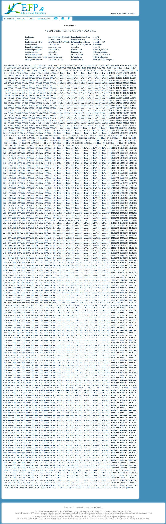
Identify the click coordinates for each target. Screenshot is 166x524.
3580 (77, 343)
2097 (19, 220)
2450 (122, 248)
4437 (19, 415)
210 (103, 75)
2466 (59, 250)
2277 (19, 235)
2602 (131, 260)
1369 (117, 158)
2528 (68, 255)
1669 (117, 183)
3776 (14, 360)
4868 (68, 450)
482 (124, 93)
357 (85, 85)
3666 (59, 350)
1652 (41, 183)
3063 (46, 300)
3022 (131, 295)
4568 (68, 425)
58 (15, 68)
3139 (117, 305)
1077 (19, 135)
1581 (126, 175)
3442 (131, 330)
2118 (113, 220)
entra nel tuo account (128, 13)
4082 (41, 385)
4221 (126, 395)
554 (110, 98)
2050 (77, 215)
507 (78, 95)
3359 (28, 325)
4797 (19, 445)
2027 (108, 213)
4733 (135, 438)
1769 (28, 193)
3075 (99, 300)
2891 (81, 285)
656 (68, 105)
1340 (122, 155)
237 (64, 78)
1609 (117, 178)
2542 (131, 255)
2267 (108, 233)
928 (89, 123)
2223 (46, 230)
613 (51, 103)
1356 (59, 158)
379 (30, 88)
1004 (94, 128)
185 (16, 75)
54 (5, 68)
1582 (131, 175)
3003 (46, 295)
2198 (68, 228)
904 (5, 123)
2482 (131, 250)
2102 (42, 220)
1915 (10, 205)
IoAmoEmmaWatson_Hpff (36, 57)
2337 (19, 240)
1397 (108, 160)
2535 (99, 255)
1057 (63, 133)
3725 (54, 355)
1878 (113, 200)
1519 (117, 170)
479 (113, 93)
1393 (90, 160)
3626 (14, 348)
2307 (19, 238)
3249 (72, 315)
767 (57, 113)
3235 (10, 315)
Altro (94, 31)
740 (96, 110)
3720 (32, 355)
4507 (63, 420)
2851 (37, 283)
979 (134, 125)
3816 (59, 363)
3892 (131, 368)
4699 (117, 435)
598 (131, 100)
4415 (54, 413)
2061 (126, 215)
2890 (77, 285)
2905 (10, 288)
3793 (90, 360)
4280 (122, 400)
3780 (32, 360)
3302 (41, 320)
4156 (104, 390)
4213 (90, 395)
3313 (90, 320)
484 (131, 93)
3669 (72, 350)
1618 (23, 180)
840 (47, 118)
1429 (117, 163)
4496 (14, 420)
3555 (99, 340)
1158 (112, 140)
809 (71, 115)
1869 (72, 200)
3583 (90, 343)
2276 (14, 235)
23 (61, 65)
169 (92, 73)
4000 (77, 378)
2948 (68, 290)
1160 (121, 140)
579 (64, 100)
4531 (37, 423)
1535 (54, 173)
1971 (126, 208)
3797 (108, 360)
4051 (37, 383)
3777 (19, 360)
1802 (41, 195)
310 (54, 83)
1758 (113, 190)
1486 (104, 168)
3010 (77, 295)
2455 (10, 250)
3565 (10, 343)
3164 (95, 308)
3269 (28, 318)
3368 (68, 325)
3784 (50, 360)
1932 (86, 205)
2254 (50, 233)
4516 (104, 420)
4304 (95, 403)
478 (110, 93)
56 (10, 68)
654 (61, 105)
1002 (85, 128)
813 (85, 115)
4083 (46, 385)
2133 (46, 223)
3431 (81, 330)
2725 (10, 273)
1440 (32, 165)
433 (85, 90)
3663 (46, 350)
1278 (113, 150)
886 (75, 120)
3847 (63, 365)
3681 (126, 350)
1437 (19, 165)
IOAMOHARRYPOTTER (58, 42)
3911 (81, 370)
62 (25, 68)
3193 (90, 310)
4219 (117, 395)
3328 (23, 323)
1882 (131, 200)
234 (54, 78)
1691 (81, 185)
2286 (59, 235)
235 (57, 78)
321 (92, 83)
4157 (108, 390)
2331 (126, 238)
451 (16, 93)
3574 (50, 343)
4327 (63, 405)
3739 (117, 355)
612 (47, 103)
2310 (32, 238)
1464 (5, 168)
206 (89, 75)
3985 (10, 378)
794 (19, 115)
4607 (108, 428)
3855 (99, 365)
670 (117, 105)
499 (51, 95)
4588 (23, 428)
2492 (41, 253)
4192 (131, 393)
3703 (90, 353)
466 (68, 93)
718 (19, 110)
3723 (46, 355)
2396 (14, 245)
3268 (23, 318)
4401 (126, 410)
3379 (117, 325)
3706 (104, 353)
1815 (99, 195)
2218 (23, 230)
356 (82, 85)
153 (37, 73)
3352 (131, 323)
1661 (81, 183)
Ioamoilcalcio (53, 49)
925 (78, 123)
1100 (122, 135)
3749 (28, 358)
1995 (99, 210)
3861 (126, 365)
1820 (122, 195)
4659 (72, 433)
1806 (59, 195)
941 (134, 123)
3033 (46, 298)
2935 (10, 290)
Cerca (31, 18)
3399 (72, 328)
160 (61, 73)
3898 (23, 370)
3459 (72, 333)
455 (30, 93)
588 (96, 100)
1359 (72, 158)
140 (125, 70)
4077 (19, 385)
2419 (117, 245)
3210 (32, 313)
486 (5, 95)
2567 (108, 258)
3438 (113, 330)
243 (85, 78)
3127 (63, 305)
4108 (24, 388)
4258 (23, 400)
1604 (95, 178)
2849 (28, 283)
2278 (23, 235)
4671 (126, 433)
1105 (11, 138)
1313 (135, 153)
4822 (131, 445)
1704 (5, 188)
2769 (72, 275)
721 (30, 110)
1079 (28, 135)
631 (113, 103)
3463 (90, 333)
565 (16, 100)
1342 (131, 155)
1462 (131, 165)
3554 (95, 340)
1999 (117, 210)
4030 (77, 380)
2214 (5, 230)
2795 (54, 278)
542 (68, 98)
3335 (54, 323)
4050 (32, 383)
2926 (104, 288)
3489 (72, 335)
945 (16, 125)
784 (117, 113)
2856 (59, 283)
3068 (68, 300)
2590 (77, 260)
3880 (77, 368)
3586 (104, 343)
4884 (5, 453)
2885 (54, 285)
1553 (135, 173)
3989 (28, 378)
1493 (135, 168)
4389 (72, 410)
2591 (81, 260)
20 (54, 65)
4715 (54, 438)
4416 (59, 413)
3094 (50, 303)
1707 (19, 188)
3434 (95, 330)
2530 (77, 255)
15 (41, 65)
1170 (33, 143)
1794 (5, 195)
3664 (50, 350)
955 (51, 125)
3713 (135, 353)
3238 (23, 315)
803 (51, 115)
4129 (117, 388)
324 (103, 83)
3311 (81, 320)
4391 (81, 410)
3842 (41, 365)
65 (33, 68)
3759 (72, 358)
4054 (50, 383)
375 (16, 88)
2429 (28, 248)
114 (35, 70)
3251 (81, 315)
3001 (37, 295)
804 (54, 115)
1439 (28, 165)
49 (126, 65)
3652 (131, 348)
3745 (10, 358)
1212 (86, 145)
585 (85, 100)
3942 (86, 373)
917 (51, 123)
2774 (95, 275)
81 (73, 68)
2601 (126, 260)
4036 (104, 380)
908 (19, 123)
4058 (68, 383)
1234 (50, 148)
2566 (104, 258)
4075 (10, 385)
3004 (50, 295)
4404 (5, 413)
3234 (5, 315)
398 (96, 88)
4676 (14, 435)
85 (83, 68)
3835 (10, 365)
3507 (19, 338)
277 (71, 80)
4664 (95, 433)
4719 (72, 438)
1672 (131, 183)
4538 (68, 423)
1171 (37, 143)
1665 (99, 183)
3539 (28, 340)
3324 (5, 323)
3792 (86, 360)
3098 (68, 303)
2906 (14, 288)
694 (68, 108)
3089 (28, 303)
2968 (23, 293)
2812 (131, 278)
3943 (90, 373)
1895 (54, 203)
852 (89, 118)
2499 (72, 253)
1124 (94, 138)
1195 (10, 145)
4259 (28, 400)
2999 (28, 295)
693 (64, 108)
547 (85, 98)
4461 (126, 415)
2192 (41, 228)
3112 (131, 303)
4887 (19, 453)
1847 (108, 198)
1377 (19, 160)
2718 (113, 270)
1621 (37, 180)
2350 (77, 240)
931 (99, 123)
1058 (68, 133)
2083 (90, 218)
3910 (77, 370)
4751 (81, 440)
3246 (59, 315)
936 (117, 123)
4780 (77, 443)
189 (30, 75)
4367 (108, 408)
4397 (108, 410)
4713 (46, 438)
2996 (14, 295)
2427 (19, 248)
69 (43, 68)
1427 (108, 163)
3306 (59, 320)
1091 (82, 135)
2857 (63, 283)
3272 (41, 318)
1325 (54, 155)
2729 (28, 273)
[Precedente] (9, 65)
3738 (113, 355)
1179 (72, 143)
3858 (113, 365)
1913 (135, 203)
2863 (90, 283)
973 (113, 125)
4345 (10, 408)
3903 (46, 370)
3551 (81, 340)
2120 (121, 220)
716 (12, 110)
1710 (32, 188)
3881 (81, 368)
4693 (90, 435)
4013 (135, 378)
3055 (10, 300)
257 (134, 78)
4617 (19, 430)
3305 (54, 320)
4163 (135, 390)
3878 (68, 368)
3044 (95, 298)
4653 (46, 433)
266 (33, 80)
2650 (77, 265)
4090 (77, 385)
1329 (72, 155)
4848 (113, 448)
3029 (28, 298)
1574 (95, 175)
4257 (19, 400)
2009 (28, 213)
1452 (86, 165)
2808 (113, 278)
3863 (135, 365)
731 (64, 110)
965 (85, 125)
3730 (77, 355)
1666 (104, 183)
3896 (14, 370)
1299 (72, 153)
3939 (72, 373)
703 (99, 108)
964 (82, 125)
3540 (32, 340)
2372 (41, 243)
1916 (14, 205)
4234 (50, 398)
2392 (131, 243)
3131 (81, 305)
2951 (81, 290)
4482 (86, 418)
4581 (126, 425)
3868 (23, 368)
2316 (59, 238)
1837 (63, 198)
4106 (15, 388)
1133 (134, 138)
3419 (28, 330)
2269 (117, 233)
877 (44, 120)
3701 (81, 353)
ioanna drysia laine (100, 49)
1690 (77, 185)
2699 (28, 270)
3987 (19, 378)
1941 (126, 205)
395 (85, 88)
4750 (77, 440)
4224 (5, 398)
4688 (68, 435)
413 (16, 90)
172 (103, 73)
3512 (41, 338)
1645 (10, 183)
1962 (86, 208)
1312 (131, 153)
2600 (122, 260)
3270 (32, 318)
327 (113, 83)
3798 (113, 360)
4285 (10, 403)
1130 (121, 138)
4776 (59, 443)
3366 (59, 325)
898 (117, 120)
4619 (28, 430)
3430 (77, 330)
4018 (23, 380)
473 (92, 93)
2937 (19, 290)
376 (19, 88)
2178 (113, 225)
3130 (77, 305)
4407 (19, 413)
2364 (5, 243)
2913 (46, 288)
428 (68, 90)
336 (12, 85)
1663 (90, 183)
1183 (90, 143)
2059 (117, 215)
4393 (90, 410)
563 (9, 100)
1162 (130, 140)
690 (54, 108)
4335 (99, 405)
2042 (41, 215)
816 (96, 115)
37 (96, 65)
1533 (46, 173)
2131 (37, 223)
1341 (126, 155)
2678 (68, 268)
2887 (63, 285)
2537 (108, 255)
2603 (135, 260)
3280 (77, 318)
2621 (81, 263)
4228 (23, 398)
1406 (14, 163)
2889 (72, 285)
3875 (54, 368)
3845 (54, 365)
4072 (131, 383)
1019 (28, 130)
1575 (99, 175)
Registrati (114, 13)
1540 (77, 173)
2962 (131, 290)
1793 (135, 193)
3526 (104, 338)
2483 (135, 250)
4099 (117, 385)
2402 (41, 245)
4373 (135, 408)
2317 (63, 238)
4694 (95, 435)
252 (117, 78)
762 (40, 113)
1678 (23, 185)
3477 (19, 335)
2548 (23, 258)
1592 (41, 178)
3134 (95, 305)
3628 (23, 348)
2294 (95, 235)
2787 (19, 278)
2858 (68, 283)
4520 (122, 420)
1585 (10, 178)
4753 (90, 440)
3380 (122, 325)
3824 (95, 363)
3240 (32, 315)
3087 (19, 303)
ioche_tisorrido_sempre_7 (103, 59)
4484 (95, 418)
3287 (108, 318)
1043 (135, 130)
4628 (68, 430)
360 (96, 85)
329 (120, 83)
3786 (59, 360)
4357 (63, 408)
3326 (14, 323)
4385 (54, 410)
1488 (113, 168)
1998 (113, 210)
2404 (50, 245)
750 (131, 110)
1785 (99, 193)
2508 (113, 253)
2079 (72, 218)
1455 (99, 165)
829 (9, 118)
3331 (37, 323)
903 (134, 120)
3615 (99, 345)
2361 (126, 240)
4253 (135, 398)
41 (106, 65)
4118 (68, 388)
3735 (99, 355)
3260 (122, 315)
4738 (23, 440)
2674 (50, 268)
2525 (54, 255)
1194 (5, 145)
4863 (46, 450)
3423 (46, 330)
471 (85, 93)
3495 (99, 335)
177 (120, 73)
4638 (113, 430)
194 (47, 75)
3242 (41, 315)
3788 (68, 360)
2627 (108, 263)
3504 (5, 338)
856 (103, 118)
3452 (41, 333)
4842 (86, 448)
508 (82, 95)
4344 (5, 408)
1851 (126, 198)
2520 (32, 255)
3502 (131, 335)
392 (75, 88)
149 (23, 73)
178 (124, 73)
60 (20, 68)
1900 (77, 203)
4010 (122, 378)
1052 (41, 133)
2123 (135, 220)
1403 (135, 160)
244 (89, 78)
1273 (90, 150)
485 (134, 93)
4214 (95, 395)
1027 (63, 130)
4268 (68, 400)
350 (61, 85)
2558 (68, 258)
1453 (90, 165)
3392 (41, 328)
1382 (41, 160)
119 (52, 70)
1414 (50, 163)
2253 (46, 233)
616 (61, 103)
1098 (113, 135)
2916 (59, 288)
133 (101, 70)
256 (131, 78)
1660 (77, 183)
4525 (10, 423)
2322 (86, 238)
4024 (50, 380)
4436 (14, 415)
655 (64, 105)
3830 (122, 363)
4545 (99, 423)
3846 (59, 365)
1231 (37, 148)
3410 (122, 328)
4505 (54, 420)
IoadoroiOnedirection (33, 42)
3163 (90, 308)
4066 (104, 383)
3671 (81, 350)
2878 (23, 285)
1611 (126, 178)
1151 (81, 140)
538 (54, 98)
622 (82, 103)
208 (96, 75)
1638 (113, 180)
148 (19, 73)
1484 (95, 168)
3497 (108, 335)
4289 (28, 403)
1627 (63, 180)
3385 (10, 328)
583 (78, 100)
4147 (63, 390)
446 (131, 90)
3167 (108, 308)
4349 (28, 408)
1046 (14, 133)
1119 (72, 138)
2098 (24, 220)
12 (34, 65)
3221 (81, 313)
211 (106, 75)
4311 (126, 403)
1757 (108, 190)
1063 (90, 133)
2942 (41, 290)
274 (61, 80)
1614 (5, 180)
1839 (72, 198)
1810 (77, 195)
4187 (108, 393)
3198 (113, 310)
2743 (90, 273)
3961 (37, 375)
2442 (86, 248)
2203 (90, 228)
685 (37, 108)
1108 (24, 138)
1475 (54, 168)
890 (89, 120)
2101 (37, 220)
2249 (28, 233)
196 (54, 75)
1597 (63, 178)
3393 (46, 328)
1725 (99, 188)
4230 (32, 398)
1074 (5, 135)
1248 (113, 148)
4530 (32, 423)
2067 (19, 218)
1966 (104, 208)
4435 (10, 415)
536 (47, 98)
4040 (122, 380)
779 (99, 113)
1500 (32, 170)
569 (30, 100)
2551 (37, 258)
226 (26, 78)
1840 (77, 198)
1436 (14, 165)
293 (127, 80)
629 (106, 103)
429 (71, 90)
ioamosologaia (77, 54)
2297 (108, 235)
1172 (42, 143)
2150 (122, 223)
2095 (10, 220)
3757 (63, 358)
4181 (81, 393)
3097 (64, 303)
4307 (108, 403)
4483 (90, 418)
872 (26, 120)
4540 (77, 423)
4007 (108, 378)
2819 (28, 280)
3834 (5, 365)
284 (96, 80)
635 (127, 103)
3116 (14, 305)
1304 (95, 153)
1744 (50, 190)
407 (127, 88)
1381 (37, 160)
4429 (117, 413)
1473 (46, 168)
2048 (68, 215)
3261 (126, 315)
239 (71, 78)
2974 (50, 293)
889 (85, 120)
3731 (81, 355)
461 (51, 93)
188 (26, 75)
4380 (32, 410)
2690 (122, 268)
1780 (77, 193)
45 (116, 65)
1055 (54, 133)
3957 (19, 375)
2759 (28, 275)
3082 (131, 300)
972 (110, 125)
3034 (50, 298)
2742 (86, 273)
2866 (104, 283)
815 (92, 115)
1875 (99, 200)
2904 (5, 288)
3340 (77, 323)
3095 (55, 303)
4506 (59, 420)
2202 (86, 228)
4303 (90, 403)
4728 (113, 438)
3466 (104, 333)
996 (61, 128)
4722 (86, 438)
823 (120, 115)
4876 (104, 450)
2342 (41, 240)
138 (118, 70)
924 (75, 123)
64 (30, 68)
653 (57, 105)
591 (106, 100)
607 (30, 103)
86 (85, 68)
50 (128, 65)
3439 (117, 330)
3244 (50, 315)
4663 (90, 433)
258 (5, 80)
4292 (41, 403)
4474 (50, 418)
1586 (14, 178)
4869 (72, 450)
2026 (104, 213)
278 (75, 80)
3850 (77, 365)
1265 (54, 150)
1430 (122, 163)
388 (61, 88)
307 (44, 83)
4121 (81, 388)
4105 (10, 388)
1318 (23, 155)
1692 (86, 185)
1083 (46, 135)
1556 (14, 175)
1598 (68, 178)
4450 (77, 415)
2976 (59, 293)
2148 (113, 223)
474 (96, 93)
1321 (37, 155)
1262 (41, 150)
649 (44, 105)
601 (9, 103)
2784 (5, 278)
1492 (131, 168)
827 (134, 115)
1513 (90, 170)
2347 (63, 240)
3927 (19, 373)
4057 (63, 383)
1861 (37, 200)
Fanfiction (9, 18)
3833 (135, 363)
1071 (126, 133)
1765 (10, 193)
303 (30, 83)
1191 (125, 143)
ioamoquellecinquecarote (81, 44)
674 (131, 105)
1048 (23, 133)
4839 (72, 448)
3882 (86, 368)
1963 (90, 208)
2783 (135, 275)
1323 (46, 155)
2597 (108, 260)
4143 (46, 390)
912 (33, 123)
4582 (131, 425)
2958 (113, 290)
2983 (90, 293)
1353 (46, 158)
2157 (19, 225)
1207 (63, 145)
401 (106, 88)
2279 (28, 235)
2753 (135, 273)
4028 (68, 380)
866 (5, 120)
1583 (135, 175)
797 (30, 115)
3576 (59, 343)
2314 (50, 238)
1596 (59, 178)
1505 (54, 170)
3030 (32, 298)
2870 (122, 283)
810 (75, 115)
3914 (95, 370)
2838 (113, 280)
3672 (86, 350)
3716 (14, 355)
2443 (90, 248)
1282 (131, 150)
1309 (117, 153)
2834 (95, 280)
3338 (68, 323)
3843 (46, 365)
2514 (5, 255)
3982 (131, 375)
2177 (108, 225)
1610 (122, 178)
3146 (14, 308)
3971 (81, 375)
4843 (90, 448)
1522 (131, 170)
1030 (77, 130)
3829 (117, 363)
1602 (86, 178)
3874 (50, 368)
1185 (99, 143)
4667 (108, 433)
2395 (10, 245)
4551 (126, 423)
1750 (77, 190)
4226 (14, 398)
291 (120, 80)
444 (124, 90)
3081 (126, 300)
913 (37, 123)
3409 (117, 328)
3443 (135, 330)
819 (106, 115)
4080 (32, 385)
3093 (46, 303)
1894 (50, 203)
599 (134, 100)
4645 (10, 433)
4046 (14, 383)
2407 (63, 245)
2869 (117, 283)
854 (96, 118)
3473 (135, 333)
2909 (28, 288)
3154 (50, 308)
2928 (113, 288)
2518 (23, 255)
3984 (5, 378)
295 (134, 80)
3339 (72, 323)
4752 (86, 440)
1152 (86, 140)
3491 (81, 335)
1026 (59, 130)
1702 (131, 185)
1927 (63, 205)
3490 (77, 335)
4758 (113, 440)
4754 (95, 440)
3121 (36, 305)
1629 (72, 180)
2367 (19, 243)
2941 (37, 290)
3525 (99, 338)
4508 (68, 420)
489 (16, 95)
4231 (37, 398)
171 (99, 73)
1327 (63, 155)
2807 (108, 278)
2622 (86, 263)
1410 (32, 163)
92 (100, 68)
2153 (135, 223)
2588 (68, 260)
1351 (37, 158)
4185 (99, 393)
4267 (63, 400)
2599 (117, 260)
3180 (32, 310)
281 (85, 80)
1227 (19, 148)
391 (71, 88)
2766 (59, 275)
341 (30, 85)
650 (47, 105)
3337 (63, 323)
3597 (19, 345)
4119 (72, 388)
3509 (28, 338)
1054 (50, 133)
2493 (46, 253)
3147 (19, 308)
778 (96, 113)
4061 (81, 383)
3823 (90, 363)
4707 (19, 438)
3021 (126, 295)
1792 (131, 193)
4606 (104, 428)
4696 (104, 435)
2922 (86, 288)
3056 (14, 300)
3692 (41, 353)
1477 (63, 168)
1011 (125, 128)
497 (44, 95)
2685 (99, 268)
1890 (32, 203)
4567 (63, 425)
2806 (104, 278)
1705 (10, 188)
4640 (122, 430)
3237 (19, 315)
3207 (19, 313)
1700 (122, 185)
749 (127, 110)
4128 (112, 388)
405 (120, 88)
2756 (14, 275)
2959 (117, 290)
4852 (131, 448)
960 (68, 125)
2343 (46, 240)
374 (12, 88)
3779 (28, 360)
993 (51, 128)
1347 (19, 158)
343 (37, 85)
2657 (108, 265)
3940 (77, 373)
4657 (63, 433)
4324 (50, 405)
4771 (37, 443)
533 (37, 98)
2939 (28, 290)
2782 (131, 275)
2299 (117, 235)
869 (16, 120)
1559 (28, 175)
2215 (10, 230)
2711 (81, 270)
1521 (126, 170)
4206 (59, 395)
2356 (104, 240)
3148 (23, 308)
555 (113, 98)
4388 (68, 410)
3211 (37, 313)
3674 (95, 350)
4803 (46, 445)
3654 (5, 350)
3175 (10, 310)
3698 (68, 353)
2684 (95, 268)
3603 (46, 345)
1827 (19, 198)
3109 (117, 303)
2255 (54, 233)
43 (111, 65)
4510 (77, 420)
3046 (104, 298)
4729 (117, 438)
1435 (10, 165)
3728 (68, 355)
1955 (54, 208)
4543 (90, 423)
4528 (23, 423)
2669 (28, 268)
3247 (63, 315)
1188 (112, 143)
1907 (108, 203)
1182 (86, 143)
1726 (104, 188)
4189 (117, 393)
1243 (90, 148)
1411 (37, 163)
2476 (104, 250)
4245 (99, 398)
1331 (81, 155)
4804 (50, 445)
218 (131, 75)
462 (54, 93)
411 (9, 90)
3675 (99, 350)
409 (134, 88)
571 (37, 100)
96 (110, 68)
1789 (117, 193)
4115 (54, 388)
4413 (46, 413)
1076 (14, 135)
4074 (5, 385)
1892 (41, 203)
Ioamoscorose (76, 49)
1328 (68, 155)
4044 (5, 383)
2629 (117, 263)
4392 (86, 410)
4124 (95, 388)
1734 (5, 190)
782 (110, 113)
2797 (63, 278)
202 (75, 75)
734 (75, 110)
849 (78, 118)
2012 (41, 213)
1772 (41, 193)
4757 (108, 440)
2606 (14, 263)
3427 (63, 330)
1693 (90, 185)
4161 (126, 390)
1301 (81, 153)
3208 (23, 313)
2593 (90, 260)
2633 (135, 263)
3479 (28, 335)
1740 (32, 190)
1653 (46, 183)
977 (127, 125)
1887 (19, 203)
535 (44, 98)
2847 (19, 283)
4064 (95, 383)
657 (71, 105)
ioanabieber (97, 44)
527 (16, 98)
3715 (10, 355)
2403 (46, 245)
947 (23, 125)
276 (68, 80)
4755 (99, 440)
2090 (122, 218)
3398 (68, 328)
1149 (72, 140)
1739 (28, 190)
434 (89, 90)
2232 (86, 230)
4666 (104, 433)
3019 (117, 295)
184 (12, 75)
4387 (63, 410)
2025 (99, 213)
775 (85, 113)
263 (23, 80)
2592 (86, 260)
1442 (41, 165)
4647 (19, 433)
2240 (122, 230)
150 (26, 73)
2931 (126, 288)
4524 (5, 423)
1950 (32, 208)
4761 (126, 440)
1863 (46, 200)
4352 (41, 408)
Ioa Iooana (29, 37)
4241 (81, 398)
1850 (122, 198)
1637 (108, 180)
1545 (99, 173)
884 (68, 120)
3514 (50, 338)
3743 (135, 355)
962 (75, 125)
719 (23, 110)
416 (26, 90)
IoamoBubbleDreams (33, 47)
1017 (19, 130)
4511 (81, 420)
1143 (46, 140)
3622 (131, 345)
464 (61, 93)
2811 (126, 278)
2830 (77, 280)
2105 (55, 220)
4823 (135, 445)
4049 (28, 383)
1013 (134, 128)
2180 (122, 225)
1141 (37, 140)
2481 (126, 250)
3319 (117, 320)
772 (75, 113)
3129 (72, 305)
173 (106, 73)
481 (120, 93)
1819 (117, 195)
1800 (32, 195)
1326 (59, 155)
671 (120, 105)
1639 (117, 180)
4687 (63, 435)
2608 (23, 263)
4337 (108, 405)
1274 (95, 150)
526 (12, 98)
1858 (23, 200)
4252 (131, 398)
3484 (50, 335)
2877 (19, 285)
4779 (72, 443)
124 (69, 70)
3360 (32, 325)
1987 (63, 210)
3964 (50, 375)
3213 (46, 313)
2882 (41, 285)
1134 (6, 140)
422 (47, 90)
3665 (54, 350)
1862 (41, 200)
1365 (99, 158)
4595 (54, 428)
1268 (68, 150)
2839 (117, 280)
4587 (19, 428)
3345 (99, 323)
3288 (113, 318)
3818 (68, 363)
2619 (72, 263)
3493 (90, 335)
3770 (122, 358)
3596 (14, 345)
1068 (113, 133)
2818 (23, 280)
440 (110, 90)
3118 (23, 305)
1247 (108, 148)
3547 (63, 340)
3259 (117, 315)
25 (66, 65)
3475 (10, 335)
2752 (131, 273)
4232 (41, 398)
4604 (95, 428)
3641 (81, 348)
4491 (126, 418)
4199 (28, 395)
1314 (5, 155)
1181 (81, 143)
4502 (41, 420)
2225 (54, 230)
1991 (81, 210)
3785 (54, 360)
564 (12, 100)
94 (105, 68)
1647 (19, 183)
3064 (50, 300)
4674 (5, 435)
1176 (59, 143)
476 (103, 93)
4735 (10, 440)
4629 (72, 430)
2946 (59, 290)
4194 (5, 395)
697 (78, 108)
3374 (95, 325)
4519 (117, 420)
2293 (90, 235)
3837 (19, 365)
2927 (108, 288)
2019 (72, 213)
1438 (23, 165)
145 (9, 73)
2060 (122, 215)
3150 (32, 308)
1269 (72, 150)
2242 (131, 230)
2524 (50, 255)
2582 (41, 260)
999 (71, 128)
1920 (32, 205)
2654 (95, 265)
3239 (28, 315)
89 (93, 68)
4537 (63, 423)
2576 (14, 260)
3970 (77, 375)
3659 (28, 350)
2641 (37, 265)
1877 (108, 200)
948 (26, 125)
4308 (113, 403)
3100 (77, 303)
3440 (122, 330)
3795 (99, 360)
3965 (54, 375)
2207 (108, 228)
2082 (86, 218)
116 (42, 70)
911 (30, 123)
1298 (68, 153)
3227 (108, 313)
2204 (95, 228)
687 (44, 108)
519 (120, 95)
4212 (86, 395)
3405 (99, 328)
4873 (90, 450)
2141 (81, 223)
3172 (131, 308)
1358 (68, 158)
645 (30, 105)
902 (131, 120)
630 (110, 103)
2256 (59, 233)
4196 (14, 395)
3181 (37, 310)
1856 (14, 200)
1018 (23, 130)
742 (103, 110)
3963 (46, 375)
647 (37, 105)
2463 (46, 250)
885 (71, 120)
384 (47, 88)
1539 (72, 173)
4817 (108, 445)
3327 (19, 323)
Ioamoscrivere (77, 52)
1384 (50, 160)
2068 (23, 218)
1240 (77, 148)
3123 (45, 305)
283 (92, 80)
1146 (59, 140)
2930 (122, 288)
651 (51, 105)
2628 (113, 263)
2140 (77, 223)
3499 (117, 335)
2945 (54, 290)
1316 (14, 155)
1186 (103, 143)
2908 (23, 288)
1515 (99, 170)
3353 (135, 323)
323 (99, 83)
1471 (37, 168)
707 (113, 108)
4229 (28, 398)
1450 (77, 165)
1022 (41, 130)
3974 (95, 375)
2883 (46, 285)
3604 (50, 345)
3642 (86, 348)
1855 (10, 200)
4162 (131, 390)
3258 (113, 315)
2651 (81, 265)
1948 (23, 208)
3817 (63, 363)
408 (131, 88)
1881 (126, 200)
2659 (117, 265)
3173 (135, 308)
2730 (32, 273)
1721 (81, 188)
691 (57, 108)
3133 (90, 305)
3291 (126, 318)
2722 (131, 270)
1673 (135, 183)
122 (62, 70)
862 (124, 118)
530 (26, 98)
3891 (126, 368)
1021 (37, 130)
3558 (113, 340)
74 (55, 68)
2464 (50, 250)
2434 (50, 248)
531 (30, 98)
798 (33, 115)
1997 (108, 210)
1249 (117, 148)
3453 (46, 333)
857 (106, 118)
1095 (100, 135)
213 (113, 75)
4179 (72, 393)
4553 (135, 423)
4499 (28, 420)
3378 (113, 325)
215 (120, 75)
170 (96, 73)
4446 (59, 415)
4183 (90, 393)
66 (35, 68)
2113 (91, 220)
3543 (46, 340)
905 (9, 123)
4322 (41, 405)
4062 (86, 383)
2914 (50, 288)
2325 (99, 238)
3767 (108, 358)
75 (58, 68)
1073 (135, 133)
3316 (104, 320)
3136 (104, 305)
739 (92, 110)
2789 (28, 278)
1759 (117, 190)
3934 (50, 373)
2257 (63, 233)
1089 (73, 135)
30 (78, 65)
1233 (46, 148)
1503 (46, 170)
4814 (95, 445)
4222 (131, 395)
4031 (81, 380)
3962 (41, 375)
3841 (37, 365)
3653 (135, 348)
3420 (32, 330)
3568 (23, 343)
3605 (54, 345)
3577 (63, 343)
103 (131, 68)
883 (64, 120)
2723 (135, 270)
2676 (59, 268)
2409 (72, 245)
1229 (28, 148)
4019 (28, 380)
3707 (108, 353)
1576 (104, 175)
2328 (113, 238)
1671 (126, 183)
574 (47, 100)
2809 (117, 278)
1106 (15, 138)
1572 (86, 175)
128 (83, 70)
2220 (32, 230)
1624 (50, 180)
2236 (104, 230)
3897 (19, 370)
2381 (81, 243)
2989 (117, 293)
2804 (95, 278)
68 (40, 68)
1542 (86, 173)
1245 (99, 148)
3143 (135, 305)
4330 (77, 405)
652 (54, 105)
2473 (90, 250)
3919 (117, 370)
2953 (90, 290)
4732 (131, 438)
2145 (99, 223)
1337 (108, 155)
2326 (104, 238)
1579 (117, 175)
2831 (81, 280)
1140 (33, 140)
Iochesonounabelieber (101, 54)
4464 (5, 418)
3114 (5, 305)
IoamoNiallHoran (78, 39)
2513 (135, 253)
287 (106, 80)
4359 (72, 408)
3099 (73, 303)
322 (96, 83)
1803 (46, 195)
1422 (86, 163)
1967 (108, 208)
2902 (131, 285)
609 (37, 103)
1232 (41, 148)
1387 (63, 160)
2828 (68, 280)
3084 (5, 303)
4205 (54, 395)
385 (51, 88)
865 (134, 118)
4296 (59, 403)
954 (47, 125)
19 (51, 65)
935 (113, 123)
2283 (46, 235)
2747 (108, 273)
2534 (95, 255)
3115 (10, 305)
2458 (23, 250)
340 (26, 85)
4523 (135, 420)
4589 (28, 428)
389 (64, 88)
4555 (10, 425)
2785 (10, 278)
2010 (32, 213)
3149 (28, 308)
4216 (104, 395)
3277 (63, 318)
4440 (32, 415)
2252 (41, 233)
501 (57, 95)
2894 (95, 285)
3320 (122, 320)
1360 (77, 158)
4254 (5, 400)
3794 (95, 360)
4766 (14, 443)
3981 (126, 375)
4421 (81, 413)
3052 (131, 298)
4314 (5, 405)
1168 (24, 143)
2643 (46, 265)
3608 (68, 345)
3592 (131, 343)
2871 (126, 283)
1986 (59, 210)
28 (73, 65)
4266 (59, 400)
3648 (113, 348)
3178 (23, 310)
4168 (23, 393)
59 (18, 68)
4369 (117, 408)
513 (99, 95)
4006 (104, 378)
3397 (63, 328)
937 (120, 123)
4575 (99, 425)
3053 (135, 298)
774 (82, 113)
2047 (63, 215)
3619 (117, 345)
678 (12, 108)
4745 (54, 440)
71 (48, 68)
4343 (135, 405)
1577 (108, 175)
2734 (50, 273)
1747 (63, 190)
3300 (32, 320)
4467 (19, 418)
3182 (41, 310)
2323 (90, 238)
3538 (23, 340)
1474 (50, 168)
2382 (86, 243)
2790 (32, 278)
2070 (32, 218)
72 (50, 68)
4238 (68, 398)
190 (33, 75)
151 (30, 73)
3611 (81, 345)
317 (78, 83)
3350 (122, 323)
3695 (54, 353)
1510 (77, 170)
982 (12, 128)
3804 (5, 363)
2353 (90, 240)
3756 (59, 358)
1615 (10, 180)
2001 (126, 210)
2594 (95, 260)
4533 (46, 423)
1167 (19, 143)
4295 (54, 403)
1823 (135, 195)
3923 (135, 370)
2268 (113, 233)
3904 (50, 370)
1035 (99, 130)
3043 (90, 298)
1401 (126, 160)
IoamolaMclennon (55, 59)
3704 (95, 353)
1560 (32, 175)
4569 (72, 425)
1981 (37, 210)
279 (78, 80)
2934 (5, 290)
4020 (32, 380)
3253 (90, 315)
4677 (19, 435)
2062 (131, 215)
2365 (10, 243)
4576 (104, 425)
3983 (135, 375)
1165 (11, 143)
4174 (50, 393)
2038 (23, 215)
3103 (91, 303)
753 (9, 113)
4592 (41, 428)
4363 (90, 408)
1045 (10, 133)
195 (51, 75)
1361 (81, 158)
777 (92, 113)
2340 (32, 240)
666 (103, 105)
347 (51, 85)
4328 (68, 405)
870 (19, 120)
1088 (68, 135)
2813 (135, 278)
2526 (59, 255)
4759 (117, 440)
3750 (32, 358)
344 (40, 85)
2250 (32, 233)
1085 (55, 135)
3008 (68, 295)
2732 (41, 273)
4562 (41, 425)
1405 (10, 163)
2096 (15, 220)
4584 (5, 428)
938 (124, 123)
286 (103, 80)
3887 (108, 368)
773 (78, 113)
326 (110, 83)
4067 (108, 383)
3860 (122, 365)
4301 (81, 403)
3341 (81, 323)
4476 (59, 418)
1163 (134, 140)
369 (127, 85)
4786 (104, 443)
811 (78, 115)
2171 (81, 225)
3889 (117, 368)
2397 (19, 245)
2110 (77, 220)
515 (106, 95)
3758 (68, 358)
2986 (104, 293)
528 (19, 98)
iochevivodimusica (100, 57)
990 (40, 128)
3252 (86, 315)
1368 (113, 158)
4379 (28, 410)
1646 (14, 183)
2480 (122, 250)
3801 (126, 360)
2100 (33, 220)
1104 (7, 138)
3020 (122, 295)
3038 (68, 298)
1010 (121, 128)
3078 (113, 300)
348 (54, 85)
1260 (32, 150)
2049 (72, 215)
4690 (77, 435)
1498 (23, 170)
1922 (41, 205)
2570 (122, 258)
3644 (95, 348)
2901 (126, 285)
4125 (99, 388)
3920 (122, 370)
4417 (63, 413)
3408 (113, 328)
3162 (86, 308)
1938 (113, 205)
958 (61, 125)
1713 (46, 188)
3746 (14, 358)
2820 (32, 280)
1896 (59, 203)
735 (78, 110)
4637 (108, 430)
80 (70, 68)
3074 (95, 300)
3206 (14, 313)
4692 (86, 435)
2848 (23, 283)
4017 (19, 380)
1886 (14, 203)
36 (93, 65)
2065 (10, 218)
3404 (95, 328)
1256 (14, 150)
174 (110, 73)
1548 (113, 173)
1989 (72, 210)
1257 (19, 150)
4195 (10, 395)
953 (44, 125)
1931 (81, 205)
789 (134, 113)
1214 (95, 145)
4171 (37, 393)
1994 (95, 210)
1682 (41, 185)
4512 (86, 420)
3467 (108, 333)
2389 (117, 243)
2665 (10, 268)
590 (103, 100)
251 (113, 78)
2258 (68, 233)
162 (68, 73)
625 (92, 103)
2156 (14, 225)
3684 (5, 353)
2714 (95, 270)
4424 (95, 413)
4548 (113, 423)
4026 (59, 380)
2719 (117, 270)
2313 (46, 238)
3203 (135, 310)
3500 (122, 335)
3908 (68, 370)
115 (38, 70)
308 (47, 83)
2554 (50, 258)
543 (71, 98)
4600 (77, 428)
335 (9, 85)
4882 (131, 450)
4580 (122, 425)
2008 (23, 213)
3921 (126, 370)
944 (12, 125)
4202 (41, 395)
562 (5, 100)
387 (57, 88)
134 (104, 70)
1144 (50, 140)
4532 (41, 423)
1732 (131, 188)
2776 (104, 275)
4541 (81, 423)
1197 (19, 145)
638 (5, 105)
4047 (19, 383)
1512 (86, 170)
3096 (59, 303)
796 (26, 115)
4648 (23, 433)
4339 (117, 405)
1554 (5, 175)
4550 (122, 423)
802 (47, 115)
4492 (131, 418)
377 (23, 88)
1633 (90, 180)
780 (103, 113)
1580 (122, 175)
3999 (72, 378)
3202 (131, 310)
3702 (86, 353)
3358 (23, 325)
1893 (46, 203)
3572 (41, 343)
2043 (46, 215)
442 (117, 90)
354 (75, 85)
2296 (104, 235)
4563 (46, 425)
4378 (23, 410)
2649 (72, 265)
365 (113, 85)
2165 (54, 225)
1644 (5, 183)
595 (120, 100)
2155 (10, 225)
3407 (108, 328)
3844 (50, 365)
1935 (99, 205)
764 (47, 113)
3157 (63, 308)
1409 (28, 163)
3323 (135, 320)
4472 (41, 418)
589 (99, 100)
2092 (131, 218)
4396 (104, 410)
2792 (41, 278)
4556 (14, 425)
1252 (131, 148)
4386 (59, 410)
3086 (14, 303)
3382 (131, 325)
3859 (117, 365)
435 (92, 90)
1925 (54, 205)
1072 (131, 133)
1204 (50, 145)
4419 (72, 413)
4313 (135, 403)
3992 (41, 378)
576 (54, 100)
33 (86, 65)
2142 (86, 223)
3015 (99, 295)
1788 (113, 193)
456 (33, 93)
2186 (14, 228)
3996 (59, 378)
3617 (108, 345)
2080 (77, 218)
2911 (37, 288)
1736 (14, 190)
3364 (50, 325)
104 (134, 68)
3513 (46, 338)
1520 (122, 170)
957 (57, 125)
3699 (72, 353)
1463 (135, 165)
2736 (59, 273)
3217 (63, 313)
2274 (5, 235)
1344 (5, 158)
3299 (28, 320)
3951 (126, 373)
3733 (90, 355)
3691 (37, 353)
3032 (41, 298)
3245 (54, 315)
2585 (54, 260)
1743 (46, 190)
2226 (59, 230)
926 (82, 123)
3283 (90, 318)
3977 (108, 375)
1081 (37, 135)
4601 (81, 428)
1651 (37, 183)
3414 (5, 330)
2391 (126, 243)
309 (51, 83)
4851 (126, 448)
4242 (86, 398)
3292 (131, 318)
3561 (126, 340)
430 (75, 90)
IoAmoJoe (52, 52)
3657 (19, 350)
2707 (63, 270)
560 (131, 98)
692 (61, 108)
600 (5, 103)
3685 (10, 353)
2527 (63, 255)
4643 (135, 430)
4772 (41, 443)
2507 (108, 253)
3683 (135, 350)
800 (40, 115)
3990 (32, 378)
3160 (77, 308)
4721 (81, 438)
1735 (10, 190)
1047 (19, 133)
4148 (68, 390)
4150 (77, 390)
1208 (68, 145)
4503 (46, 420)
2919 (72, 288)
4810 (77, 445)
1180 (77, 143)
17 (46, 65)
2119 (117, 220)
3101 (82, 303)
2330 (122, 238)
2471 (81, 250)
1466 (14, 168)
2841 (126, 280)
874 (33, 120)
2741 (81, 273)
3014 (95, 295)
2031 (126, 213)
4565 (54, 425)
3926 (14, 373)
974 (117, 125)
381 (37, 88)
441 (113, 90)
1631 (81, 180)
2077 (63, 218)
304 (33, 83)
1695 (99, 185)
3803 (135, 360)
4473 (46, 418)
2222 (41, 230)
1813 (90, 195)
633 (120, 103)
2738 (68, 273)
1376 (14, 160)
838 (40, 118)
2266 (104, 233)
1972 (131, 208)
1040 (122, 130)
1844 (95, 198)
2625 (99, 263)
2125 (10, 223)
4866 (59, 450)
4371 (126, 408)
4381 (37, 410)
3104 (95, 303)
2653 (90, 265)
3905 (54, 370)
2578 (23, 260)
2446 (104, 248)
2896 (104, 285)
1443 (46, 165)
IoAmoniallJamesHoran (80, 42)
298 (12, 83)
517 (113, 95)
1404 (5, 163)
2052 (86, 215)
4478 (68, 418)
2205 (99, 228)
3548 (68, 340)
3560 (122, 340)
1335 (99, 155)
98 (115, 68)
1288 (23, 153)
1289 (28, 153)
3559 (117, 340)
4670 (122, 433)
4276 (104, 400)
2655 (99, 265)
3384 (5, 328)
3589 (117, 343)
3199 (117, 310)
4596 (59, 428)
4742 (41, 440)
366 (117, 85)
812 (82, 115)
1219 (117, 145)
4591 (37, 428)
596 (124, 100)
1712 (41, 188)
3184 (50, 310)
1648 (23, 183)
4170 (32, 393)
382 (40, 88)
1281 (126, 150)
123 (66, 70)
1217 (108, 145)
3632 (41, 348)
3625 (10, 348)
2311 (37, 238)
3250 (77, 315)
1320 (32, 155)
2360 (122, 240)
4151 (81, 390)
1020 (32, 130)
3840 (32, 365)
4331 (81, 405)
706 (110, 108)
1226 (14, 148)
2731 (37, 273)
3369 (72, 325)
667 (106, 105)
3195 (99, 310)
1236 (59, 148)
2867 (108, 283)
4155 (99, 390)
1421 (81, 163)
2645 (54, 265)
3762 (86, 358)
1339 (117, 155)
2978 (68, 293)
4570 (77, 425)
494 (33, 95)
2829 (72, 280)
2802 (86, 278)
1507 (63, 170)
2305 (10, 238)
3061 (37, 300)
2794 (50, 278)
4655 (54, 433)
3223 (90, 313)
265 (30, 80)
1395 (99, 160)
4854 (5, 450)
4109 (28, 388)
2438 (68, 248)
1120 (76, 138)
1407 (19, 163)
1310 (122, 153)
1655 (54, 183)
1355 (54, 158)
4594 (50, 428)
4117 (63, 388)
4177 (63, 393)
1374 (5, 160)
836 (33, 118)
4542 (86, 423)
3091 (37, 303)
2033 (135, 213)
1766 (14, 193)
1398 (113, 160)
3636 (59, 348)
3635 (54, 348)
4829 (28, 448)
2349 (72, 240)
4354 (50, 408)
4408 (23, 413)
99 (118, 68)
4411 (37, 413)
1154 (95, 140)
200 (68, 75)
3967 (63, 375)
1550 (122, 173)
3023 (135, 295)
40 (103, 65)
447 (134, 90)
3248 (68, 315)
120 (55, 70)
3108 (113, 303)
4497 (19, 420)
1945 (10, 208)
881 (57, 120)
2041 (37, 215)
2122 (130, 220)
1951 (37, 208)
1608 (113, 178)
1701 (126, 185)
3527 (108, 338)
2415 (99, 245)
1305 (99, 153)
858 (110, 118)
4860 (32, 450)
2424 (5, 248)
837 (37, 118)
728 (54, 110)
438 (103, 90)
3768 (113, 358)
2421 (126, 245)
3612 (86, 345)
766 (54, 113)
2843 (135, 280)
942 (5, 125)
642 (19, 105)
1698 (113, 185)
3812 (41, 363)
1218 (113, 145)
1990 (77, 210)
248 (103, 78)
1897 (63, 203)
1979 (28, 210)
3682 (131, 350)
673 (127, 105)
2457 (19, 250)
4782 (86, 443)
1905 (99, 203)
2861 (81, 283)
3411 (126, 328)
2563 (90, 258)
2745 (99, 273)
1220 (122, 145)
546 (82, 98)
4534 (50, 423)
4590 (32, 428)
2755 (10, 275)
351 (64, 85)
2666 (14, 268)
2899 (117, 285)
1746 (59, 190)
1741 (37, 190)
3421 (37, 330)
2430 (32, 248)
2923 (90, 288)
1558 (23, 175)
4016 (14, 380)
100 (120, 68)
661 (85, 105)
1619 (28, 180)
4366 (104, 408)
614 (54, 103)
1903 (90, 203)
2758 (23, 275)
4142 (41, 390)
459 (44, 93)
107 (11, 70)
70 (45, 68)
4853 (135, 448)
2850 (32, 283)
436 (96, 90)
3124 (50, 305)
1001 (80, 128)
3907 (63, 370)
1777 (63, 193)
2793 (46, 278)
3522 (86, 338)
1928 (68, 205)
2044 (50, 215)
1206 (59, 145)
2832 (86, 280)
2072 (41, 218)
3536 (14, 340)
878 (47, 120)
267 (37, 80)
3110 (122, 303)
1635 (99, 180)
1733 (135, 188)
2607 (19, 263)
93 (103, 68)
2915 (54, 288)
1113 (46, 138)
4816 (104, 445)
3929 (28, 373)
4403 (135, 410)
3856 (104, 365)
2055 (99, 215)
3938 (68, 373)
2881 (37, 285)
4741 (37, 440)
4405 (10, 413)
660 (82, 105)
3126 (59, 305)
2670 (32, 268)
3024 (5, 298)
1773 (46, 193)
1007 (107, 128)
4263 (46, 400)
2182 (131, 225)
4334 (95, 405)
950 (33, 125)
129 (87, 70)
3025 (10, 298)
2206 (104, 228)
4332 (86, 405)
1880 (122, 200)
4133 (135, 388)
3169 (117, 308)
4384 (50, 410)
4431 (126, 413)
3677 (108, 350)
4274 (95, 400)
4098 (113, 385)
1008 (112, 128)
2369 (28, 243)
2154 (5, 225)
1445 (54, 165)
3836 (14, 365)
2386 (104, 243)
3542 (41, 340)
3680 (122, 350)
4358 (68, 408)
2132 (41, 223)
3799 (117, 360)
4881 (126, 450)
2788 (23, 278)
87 (88, 68)
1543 (90, 173)
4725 (99, 438)
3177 (19, 310)
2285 (54, 235)
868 (12, 120)
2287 (63, 235)
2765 (54, 275)
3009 (72, 295)
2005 (10, 213)
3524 (95, 338)
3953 (135, 373)
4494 (5, 420)
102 (127, 68)
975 (120, 125)
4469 (28, 418)
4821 (126, 445)
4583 (135, 425)
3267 (19, 318)
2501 (81, 253)
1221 (126, 145)
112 (28, 70)
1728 (113, 188)
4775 (54, 443)
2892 (86, 285)
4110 (33, 388)
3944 (95, 373)
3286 (104, 318)
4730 (122, 438)
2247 (19, 233)
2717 (108, 270)
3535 (10, 340)
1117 (63, 138)
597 (127, 100)
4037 (108, 380)
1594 (50, 178)
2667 (19, 268)
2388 (113, 243)
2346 (59, 240)
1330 (77, 155)
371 (134, 85)
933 (106, 123)
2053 (90, 215)
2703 (46, 270)
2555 (54, 258)
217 (127, 75)
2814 (5, 280)
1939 (117, 205)
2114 (95, 220)
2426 (14, 248)
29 (76, 65)
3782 (41, 360)
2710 (77, 270)
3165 (99, 308)
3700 (77, 353)
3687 (19, 353)
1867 (63, 200)
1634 (95, 180)
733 (71, 110)
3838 (23, 365)
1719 (72, 188)
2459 (28, 250)
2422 (131, 245)
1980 (32, 210)
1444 (50, 165)
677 (9, 108)
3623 (135, 345)
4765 (10, 443)
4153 (90, 390)
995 (57, 128)
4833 (46, 448)
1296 (59, 153)
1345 (10, 158)
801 (44, 115)
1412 (41, 163)
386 (54, 88)
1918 (23, 205)
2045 (54, 215)
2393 (135, 243)
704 (103, 108)
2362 (131, 240)
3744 (5, 358)
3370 (77, 325)
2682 (86, 268)
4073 (135, 383)
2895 (99, 285)
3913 (90, 370)
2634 (5, 265)
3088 (23, 303)
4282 (131, 400)
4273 (90, 400)
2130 (32, 223)
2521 (37, 255)
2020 (77, 213)
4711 (37, 438)
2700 (32, 270)
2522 (41, 255)
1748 (68, 190)
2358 (113, 240)
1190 (121, 143)
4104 (6, 388)
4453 (90, 415)
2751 (126, 273)
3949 (117, 373)
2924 (95, 288)
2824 (50, 280)
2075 (54, 218)
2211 (126, 228)
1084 (50, 135)
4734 (5, 440)
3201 (126, 310)
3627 (19, 348)
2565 (99, 258)
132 (97, 70)
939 (127, 123)
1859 (28, 200)
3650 (122, 348)
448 (5, 93)
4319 (28, 405)
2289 (72, 235)
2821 (37, 280)
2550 (32, 258)
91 (98, 68)
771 (71, 113)
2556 (59, 258)
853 (92, 118)
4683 (46, 435)
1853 (135, 198)
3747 (19, 358)
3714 (5, 355)
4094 (95, 385)
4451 (81, 415)
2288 (68, 235)
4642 (131, 430)
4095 (99, 385)
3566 (14, 343)
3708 (113, 353)
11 (31, 65)
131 (94, 70)
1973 (135, 208)
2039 (28, 215)
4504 (50, 420)
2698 (23, 270)
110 (21, 70)
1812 (86, 195)
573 (44, 100)
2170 (77, 225)
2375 (54, 243)
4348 (23, 408)
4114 (50, 388)
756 (19, 113)
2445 (99, 248)
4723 (90, 438)
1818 (113, 195)
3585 (99, 343)
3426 (59, 330)
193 (44, 75)
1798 (23, 195)
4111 (37, 388)
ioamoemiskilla (31, 52)
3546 (59, 340)
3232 (131, 313)
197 (57, 75)
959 (64, 125)
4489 (117, 418)
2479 (117, 250)
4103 (135, 385)
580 (68, 100)
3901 (37, 370)
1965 (99, 208)
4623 (46, 430)
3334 (50, 323)
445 (127, 90)
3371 (81, 325)
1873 (90, 200)
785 (120, 113)
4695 (99, 435)
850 (82, 118)
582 (75, 100)
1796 (14, 195)
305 (37, 83)
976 (124, 125)
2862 (86, 283)
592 (110, 100)
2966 (14, 293)
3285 (99, 318)
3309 (72, 320)
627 (99, 103)
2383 (90, 243)
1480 (77, 168)
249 (106, 78)
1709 (28, 188)
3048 (113, 298)
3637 (63, 348)
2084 (95, 218)
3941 (81, 373)
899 (120, 120)
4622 (41, 430)
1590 (32, 178)
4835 (54, 448)
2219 (28, 230)
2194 (50, 228)
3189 (72, 310)
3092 (41, 303)
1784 (95, 193)
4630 (77, 430)
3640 (77, 348)
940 (131, 123)
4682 (41, 435)
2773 (90, 275)
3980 (122, 375)
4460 (122, 415)
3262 (131, 315)
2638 (23, 265)
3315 (99, 320)
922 (68, 123)
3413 (135, 328)
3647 (108, 348)
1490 (122, 168)
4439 (28, 415)
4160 (122, 390)
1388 (68, 160)
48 (123, 65)
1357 (63, 158)
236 (61, 78)
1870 (77, 200)
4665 (99, 433)
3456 (59, 333)
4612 (131, 428)
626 (96, 103)
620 (75, 103)
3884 (95, 368)
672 (124, 105)
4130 (121, 388)
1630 (77, 180)
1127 (107, 138)
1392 (86, 160)
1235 (54, 148)
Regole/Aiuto (44, 18)
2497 (63, 253)
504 (68, 95)
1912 (131, 203)
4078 (23, 385)
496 (40, 95)
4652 (41, 433)
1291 (37, 153)
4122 (86, 388)
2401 (37, 245)
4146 (59, 390)
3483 (46, 335)
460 (47, 93)
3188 (68, 310)
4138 (23, 390)
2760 (32, 275)
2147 (108, 223)
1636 (104, 180)
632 (117, 103)
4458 (113, 415)
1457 (108, 165)
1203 (45, 145)
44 (113, 65)
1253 (135, 148)
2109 (73, 220)
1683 (46, 185)
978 (131, 125)
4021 (37, 380)
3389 (28, 328)
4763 (135, 440)
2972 (41, 293)
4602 (86, 428)
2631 (126, 263)
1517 (108, 170)
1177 (64, 143)
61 (23, 68)
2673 (46, 268)
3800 (122, 360)
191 (37, 75)
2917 (63, 288)
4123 (90, 388)
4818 (113, 445)
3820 (77, 363)
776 (89, 113)
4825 (10, 448)
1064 (95, 133)
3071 (81, 300)
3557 (108, 340)
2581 (37, 260)
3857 (108, 365)
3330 (32, 323)
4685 (54, 435)
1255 (10, 150)
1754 (95, 190)
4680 (32, 435)
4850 (122, 448)
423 (51, 90)
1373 (135, 158)
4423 (90, 413)
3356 (14, 325)
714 (5, 110)
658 (75, 105)
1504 (50, 170)
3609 (72, 345)
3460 (77, 333)
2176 (104, 225)
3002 (41, 295)
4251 (126, 398)
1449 (72, 165)
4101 (126, 385)
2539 (117, 255)
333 (134, 83)
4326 (59, 405)
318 (82, 83)
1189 (117, 143)
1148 (68, 140)
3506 (14, 338)
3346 (104, 323)
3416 (14, 330)
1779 (72, 193)
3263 (135, 315)
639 (9, 105)
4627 (63, 430)
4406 (14, 413)
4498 (23, 420)
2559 (72, 258)
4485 (99, 418)
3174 (5, 310)
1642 (131, 180)
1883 (135, 200)
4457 (108, 415)
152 (33, 73)
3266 (14, 318)
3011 (81, 295)
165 (78, 73)
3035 (54, 298)
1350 (32, 158)
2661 (126, 265)
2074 (50, 218)
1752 (86, 190)
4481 (81, 418)
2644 (50, 265)
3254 (95, 315)
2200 (77, 228)
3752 (41, 358)
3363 (46, 325)
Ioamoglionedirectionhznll (58, 37)
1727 (108, 188)
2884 (50, 285)
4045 (10, 383)
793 (16, 115)
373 (9, 88)
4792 (131, 443)
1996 (104, 210)
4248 (113, 398)
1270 (77, 150)
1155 (99, 140)
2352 (86, 240)
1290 (32, 153)
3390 (32, 328)
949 (30, 125)
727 (51, 110)
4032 (86, 380)
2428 (23, 248)
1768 (23, 193)
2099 (28, 220)
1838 (68, 198)
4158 (113, 390)
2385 (99, 243)
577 (57, 100)
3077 (108, 300)
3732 (86, 355)
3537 (19, 340)
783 (113, 113)
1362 (86, 158)
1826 (14, 198)
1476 (59, 168)
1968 (113, 208)
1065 (99, 133)
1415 (54, 163)
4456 (104, 415)
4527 (19, 423)
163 (71, 73)
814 (89, 115)
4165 (10, 393)
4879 (117, 450)
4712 (41, 438)
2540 (122, 255)
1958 (68, 208)
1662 (86, 183)
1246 (104, 148)
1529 (28, 173)
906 (12, 123)
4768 (23, 443)
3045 (99, 298)
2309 (28, 238)
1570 (77, 175)
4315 (10, 405)
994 (54, 128)
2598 (113, 260)
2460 (32, 250)
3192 (86, 310)
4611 (126, 428)
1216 (104, 145)
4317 (19, 405)
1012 (130, 128)
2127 (19, 223)
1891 (37, 203)
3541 (37, 340)
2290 (77, 235)
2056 (104, 215)
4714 (50, 438)
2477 (108, 250)
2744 (95, 273)
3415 (10, 330)
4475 (54, 418)
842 (54, 118)
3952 (131, 373)
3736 (104, 355)
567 (23, 100)
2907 (19, 288)
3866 (14, 368)
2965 (10, 293)
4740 (32, 440)
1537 (63, 173)
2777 (108, 275)
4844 (95, 448)
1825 (10, 198)
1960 (77, 208)
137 (115, 70)
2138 (68, 223)
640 (12, 105)
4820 (122, 445)
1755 (99, 190)
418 (33, 90)
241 (78, 78)
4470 (32, 418)
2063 (135, 215)
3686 (14, 353)
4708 (23, 438)
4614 (5, 430)
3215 (54, 313)
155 (44, 73)
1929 (72, 205)
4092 (86, 385)
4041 (126, 380)
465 (64, 93)
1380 (32, 160)
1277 (108, 150)
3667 (63, 350)
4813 (90, 445)
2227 (63, 230)
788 (131, 113)
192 (40, 75)
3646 (104, 348)
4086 (59, 385)
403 (113, 88)
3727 (63, 355)
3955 (10, 375)
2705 (54, 270)
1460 (122, 165)
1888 (23, 203)
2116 (104, 220)
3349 (117, 323)
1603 (90, 178)
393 (78, 88)
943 (9, 125)
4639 (117, 430)
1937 (108, 205)
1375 (10, 160)
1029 (72, 130)
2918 (68, 288)
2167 (63, 225)
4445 (54, 415)
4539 (72, 423)
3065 (54, 300)
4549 (117, 423)
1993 (90, 210)
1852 (131, 198)
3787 (63, 360)
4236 (59, 398)
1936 (104, 205)
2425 (10, 248)
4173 (46, 393)
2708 (68, 270)
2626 (104, 263)
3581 (81, 343)
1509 (72, 170)
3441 (126, 330)
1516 (104, 170)
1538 (68, 173)
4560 (32, 425)
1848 (113, 198)
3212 (41, 313)
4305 (99, 403)
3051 (126, 298)
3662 (41, 350)
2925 (99, 288)
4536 (59, 423)
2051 (81, 215)
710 (124, 108)
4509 (72, 420)
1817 (108, 195)
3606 (59, 345)
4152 (86, 390)
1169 (28, 143)
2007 (19, 213)
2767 (63, 275)
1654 (50, 183)
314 (68, 83)
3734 (95, 355)
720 (26, 110)
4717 (63, 438)
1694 (95, 185)
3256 (104, 315)
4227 (19, 398)
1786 (104, 193)
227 (30, 78)
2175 (99, 225)
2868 (113, 283)
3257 (108, 315)
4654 (50, 433)
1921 (37, 205)
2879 (28, 285)
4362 (86, 408)
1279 (117, 150)
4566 (59, 425)
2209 (117, 228)
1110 (33, 138)
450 (12, 93)
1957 (63, 208)
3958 (23, 375)
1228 (23, 148)
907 (16, 123)
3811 (37, 363)
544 (75, 98)
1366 (104, 158)
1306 (104, 153)
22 (58, 65)
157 (51, 73)
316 (75, 83)
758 (26, 113)
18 (49, 65)
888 (82, 120)
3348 (113, 323)
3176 (14, 310)
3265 (10, 318)
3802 (131, 360)
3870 (32, 368)
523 (134, 95)
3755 (54, 358)
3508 (23, 338)
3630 (32, 348)
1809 (72, 195)
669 (113, 105)
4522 (131, 420)
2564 (95, 258)
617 (64, 103)
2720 (122, 270)
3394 (50, 328)
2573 (135, 258)
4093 (90, 385)
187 (23, 75)
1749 (72, 190)
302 (26, 83)
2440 (77, 248)
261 (16, 80)
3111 (126, 303)
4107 (19, 388)
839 (44, 118)
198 (61, 75)
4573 (90, 425)
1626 (59, 180)
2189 (28, 228)
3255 (99, 315)
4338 (113, 405)
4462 (131, 415)
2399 (28, 245)
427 (64, 90)
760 (33, 113)
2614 (50, 263)
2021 (81, 213)
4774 (50, 443)
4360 (77, 408)
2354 (95, 240)
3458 (68, 333)
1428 (113, 163)
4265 (54, 400)
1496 (14, 170)
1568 (68, 175)
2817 (19, 280)
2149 (117, 223)
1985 (54, 210)
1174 (50, 143)
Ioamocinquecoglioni (33, 49)
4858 (23, 450)
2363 (135, 240)
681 (23, 108)
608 (33, 103)
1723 (90, 188)
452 (19, 93)
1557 (19, 175)
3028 (23, 298)
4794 (5, 445)
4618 (23, 430)
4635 (99, 430)
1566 (59, 175)
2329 (117, 238)
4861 (37, 450)
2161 (37, 225)
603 (16, 103)
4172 (41, 393)
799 (37, 115)
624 (89, 103)
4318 (23, 405)
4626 (59, 430)
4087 (63, 385)
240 (75, 78)
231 (44, 78)
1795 (10, 195)
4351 (37, 408)
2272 (131, 233)
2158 (23, 225)
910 (26, 123)
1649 (28, 183)
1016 (14, 130)
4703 (135, 435)
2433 (46, 248)
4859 (28, 450)
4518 (113, 420)
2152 (131, 223)
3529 (117, 338)
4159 (117, 390)
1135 (11, 140)
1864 (50, 200)
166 (82, 73)
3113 (135, 303)
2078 (68, 218)
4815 (99, 445)
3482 (41, 335)
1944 (5, 208)
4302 (86, 403)
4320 (32, 405)
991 (44, 128)
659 (78, 105)
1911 (126, 203)
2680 (77, 268)
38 (98, 65)
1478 (68, 168)
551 (99, 98)
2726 (14, 273)
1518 (113, 170)
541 (64, 98)
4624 (50, 430)
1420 (77, 163)
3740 (122, 355)
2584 (50, 260)
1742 (41, 190)
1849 (117, 198)
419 (37, 90)
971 (106, 125)
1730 (122, 188)
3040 (77, 298)
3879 (72, 368)
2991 (126, 293)
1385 (54, 160)
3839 (28, 365)
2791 (37, 278)
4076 (14, 385)
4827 (19, 448)
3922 (131, 370)
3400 (77, 328)
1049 (28, 133)
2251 (37, 233)
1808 (68, 195)
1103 (135, 135)
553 (106, 98)
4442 (41, 415)
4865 (54, 450)
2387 (108, 243)
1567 (63, 175)
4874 (95, 450)
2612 (41, 263)
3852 (86, 365)
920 (61, 123)
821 (113, 115)
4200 (32, 395)
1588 (23, 178)
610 (40, 103)
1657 (63, 183)
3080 (122, 300)
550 (96, 98)
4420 (77, 413)
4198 (23, 395)
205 (85, 75)
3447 (19, 333)
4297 (63, 403)
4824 (5, 448)
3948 (113, 373)
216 (124, 75)
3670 (77, 350)
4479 (72, 418)
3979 (117, 375)
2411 (81, 245)
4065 (99, 383)
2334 (5, 240)
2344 (50, 240)
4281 (126, 400)
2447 (108, 248)
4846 (104, 448)
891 (92, 120)
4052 (41, 383)
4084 (50, 385)
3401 (81, 328)
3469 (117, 333)
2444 (95, 248)
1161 (125, 140)
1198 (23, 145)
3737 (108, 355)
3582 (86, 343)
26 (68, 65)
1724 (95, 188)
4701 (126, 435)
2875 (10, 285)
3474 (5, 335)
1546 (104, 173)
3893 (135, 368)
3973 (90, 375)
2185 (10, 228)
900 (124, 120)
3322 (131, 320)
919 (57, 123)
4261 (37, 400)
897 (113, 120)
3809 (28, 363)
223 (16, 78)
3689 (28, 353)
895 (106, 120)
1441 (37, 165)
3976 (104, 375)
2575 (10, 260)
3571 (37, 343)
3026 (14, 298)
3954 (5, 375)
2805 (99, 278)
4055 (54, 383)
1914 (5, 205)
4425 (99, 413)
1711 (37, 188)
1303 (90, 153)
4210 (77, 395)
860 (117, 118)
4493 (135, 418)
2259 (72, 233)
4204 (50, 395)
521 (127, 95)
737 (85, 110)
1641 (126, 180)
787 (127, 113)
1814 (95, 195)
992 (47, 128)
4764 (5, 443)
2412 (86, 245)
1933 (90, 205)
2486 (14, 253)
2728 (23, 273)
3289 (117, 318)
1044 (5, 133)
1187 (108, 143)
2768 (68, 275)
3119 (27, 305)
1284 (5, 153)
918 (54, 123)
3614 (95, 345)
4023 (46, 380)
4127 (108, 388)
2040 (32, 215)
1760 (122, 190)
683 (30, 108)
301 (23, 83)
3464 (95, 333)
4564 (50, 425)
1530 (32, 173)
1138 (24, 140)
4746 (59, 440)
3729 (72, 355)
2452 (131, 248)
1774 (50, 193)
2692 (131, 268)
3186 (59, 310)
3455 (54, 333)
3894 (5, 370)
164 (75, 73)
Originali (21, 18)
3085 (10, 303)
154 (40, 73)
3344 (95, 323)
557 (120, 98)
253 (120, 78)
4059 (72, 383)
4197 (19, 395)
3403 (90, 328)
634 (124, 103)
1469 (28, 168)
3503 (135, 335)
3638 (68, 348)
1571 (81, 175)
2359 (117, 240)
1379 (28, 160)
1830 (32, 198)
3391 (37, 328)
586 (89, 100)
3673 (90, 350)
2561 (81, 258)
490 (19, 95)
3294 (5, 320)
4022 (41, 380)
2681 (81, 268)
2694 (5, 270)
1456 (104, 165)
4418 (68, 413)
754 (12, 113)
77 (63, 68)
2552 (41, 258)
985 (23, 128)
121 (59, 70)
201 (71, 75)
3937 (63, 373)
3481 (37, 335)
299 (16, 83)
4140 (32, 390)
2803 (90, 278)
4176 (59, 393)
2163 (46, 225)
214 (117, 75)
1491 (126, 168)
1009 (116, 128)
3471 (126, 333)
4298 (68, 403)
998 (68, 128)
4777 (63, 443)
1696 (104, 185)
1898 (68, 203)
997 (64, 128)
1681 (37, 185)
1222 (131, 145)
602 (12, 103)
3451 (37, 333)
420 (40, 90)
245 (92, 78)
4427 (108, 413)
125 (73, 70)
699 (85, 108)
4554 (5, 425)
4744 (50, 440)
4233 (46, 398)
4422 (86, 413)
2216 (14, 230)
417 (30, 90)
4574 (95, 425)
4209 (72, 395)
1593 (46, 178)
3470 (122, 333)
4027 (63, 380)
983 (16, 128)
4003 (90, 378)
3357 (19, 325)
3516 (59, 338)
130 (90, 70)
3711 (126, 353)
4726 (104, 438)
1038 (113, 130)
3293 (135, 318)
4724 (95, 438)
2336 (14, 240)
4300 (77, 403)
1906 (104, 203)
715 (9, 110)
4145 (54, 390)
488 (12, 95)
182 (5, 75)
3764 (95, 358)
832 (19, 118)
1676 (14, 185)
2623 (90, 263)
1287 (19, 153)
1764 (5, 193)
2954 (95, 290)
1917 (19, 205)
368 (124, 85)
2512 (131, 253)
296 (5, 83)
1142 (42, 140)
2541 (126, 255)
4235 (54, 398)
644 (26, 105)
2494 (50, 253)
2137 (63, 223)
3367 (63, 325)
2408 (68, 245)
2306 (14, 238)
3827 (108, 363)
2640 (32, 265)
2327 (108, 238)
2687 (108, 268)
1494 (5, 170)
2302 (131, 235)
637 (134, 103)
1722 (86, 188)
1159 (117, 140)
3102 (86, 303)
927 (85, 123)
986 (26, 128)
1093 (91, 135)
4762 (131, 440)
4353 (46, 408)
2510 (122, 253)
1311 (126, 153)
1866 (59, 200)
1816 (104, 195)
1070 (122, 133)
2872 (131, 283)
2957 (108, 290)
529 (23, 98)
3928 (23, 373)
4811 (81, 445)
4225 (10, 398)
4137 (19, 390)
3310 (77, 320)
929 (92, 123)
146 (12, 73)
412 (12, 90)
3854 (95, 365)
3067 (63, 300)
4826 (14, 448)
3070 (77, 300)
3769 (117, 358)
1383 (46, 160)
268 (40, 80)
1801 (37, 195)
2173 (90, 225)
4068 (113, 383)
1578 (113, 175)
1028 (68, 130)
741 (99, 110)
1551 (126, 173)
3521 (81, 338)
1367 (108, 158)
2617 (63, 263)
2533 (90, 255)
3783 (46, 360)
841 (51, 118)
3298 (23, 320)
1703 (135, 185)
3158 (68, 308)
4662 (86, 433)
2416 (104, 245)
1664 (95, 183)
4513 (90, 420)
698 (82, 108)
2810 (122, 278)
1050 (32, 133)
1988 (68, 210)
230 (40, 78)
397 (92, 88)
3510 (32, 338)
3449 (28, 333)
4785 (99, 443)
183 (9, 75)
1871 (81, 200)
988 (33, 128)
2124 (5, 223)
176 (117, 73)
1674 (5, 185)
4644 (5, 433)
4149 (72, 390)
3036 (59, 298)
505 (71, 95)
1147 (64, 140)
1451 (81, 165)
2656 (104, 265)
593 (113, 100)
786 (124, 113)
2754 (5, 275)
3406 (104, 328)
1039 (117, 130)
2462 (41, 250)
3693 (46, 353)
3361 (37, 325)
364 (110, 85)
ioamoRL (75, 47)
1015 (10, 130)
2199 (72, 228)
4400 (122, 410)
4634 (95, 430)
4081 (37, 385)
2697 (19, 270)
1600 (77, 178)
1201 (36, 145)
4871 (81, 450)
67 (38, 68)
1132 (129, 138)
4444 (50, 415)
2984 (95, 293)
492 (26, 95)
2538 (113, 255)
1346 (14, 158)
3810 (32, 363)
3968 (68, 375)
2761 (37, 275)
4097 (108, 385)
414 (19, 90)
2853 (46, 283)
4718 (68, 438)
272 (54, 80)
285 (99, 80)
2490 (32, 253)
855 (99, 118)
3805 (10, 363)
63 (28, 68)
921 (64, 123)
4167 (19, 393)
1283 (135, 150)
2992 (131, 293)
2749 (117, 273)
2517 (19, 255)
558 (124, 98)
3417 (19, 330)
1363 (90, 158)
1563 (46, 175)
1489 (117, 168)
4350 (32, 408)
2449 (117, 248)
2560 (77, 258)
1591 (37, 178)
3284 (95, 318)
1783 (90, 193)
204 (82, 75)
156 (47, 73)
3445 (10, 333)
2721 (126, 270)
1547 (108, 173)
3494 (95, 335)
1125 (99, 138)
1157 (108, 140)
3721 (37, 355)
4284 (5, 403)
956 (54, 125)
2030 (122, 213)
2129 (28, 223)
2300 (122, 235)
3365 (54, 325)
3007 (63, 295)
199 (64, 75)
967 (92, 125)
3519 (72, 338)
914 (40, 123)
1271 (81, 150)
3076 (104, 300)
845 (64, 118)
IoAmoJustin (53, 54)
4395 (99, 410)
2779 (117, 275)
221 (9, 78)
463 (57, 93)
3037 (63, 298)
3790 (77, 360)
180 (131, 73)
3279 (72, 318)
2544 (5, 258)
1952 (41, 208)
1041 (126, 130)
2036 (14, 215)
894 (103, 120)
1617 (19, 180)
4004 (95, 378)
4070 (122, 383)
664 (96, 105)
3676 (104, 350)
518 (117, 95)
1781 (81, 193)
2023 (90, 213)
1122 (85, 138)
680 (19, 108)
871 (23, 120)
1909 (117, 203)
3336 (59, 323)
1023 (46, 130)
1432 (131, 163)
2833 (90, 280)
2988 (113, 293)
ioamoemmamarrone (33, 54)
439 (106, 90)
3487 (63, 335)
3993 (46, 378)
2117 (108, 220)
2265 (99, 233)
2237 (108, 230)
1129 (116, 138)
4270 (77, 400)
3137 (108, 305)
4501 (37, 420)
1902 (86, 203)
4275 (99, 400)
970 (103, 125)
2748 (113, 273)
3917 (108, 370)
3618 (113, 345)
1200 (32, 145)
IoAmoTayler (76, 57)
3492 (86, 335)
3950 (122, 373)
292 (124, 80)
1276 (104, 150)
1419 (72, 163)
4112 (41, 388)
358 (89, 85)
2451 (126, 248)
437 (99, 90)
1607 (108, 178)
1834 (50, 198)
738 (89, 110)
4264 (50, 400)
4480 (77, 418)
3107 (109, 303)
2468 (68, 250)
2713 (90, 270)
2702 (41, 270)
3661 (37, 350)
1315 (10, 155)
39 (101, 65)
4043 (135, 380)
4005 (99, 378)
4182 (86, 393)
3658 (23, 350)
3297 (19, 320)
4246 (104, 398)
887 (78, 120)
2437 (63, 248)
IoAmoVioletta (77, 59)
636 (131, 103)
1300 (77, 153)
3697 (63, 353)
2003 (135, 210)
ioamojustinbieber (55, 57)
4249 (117, 398)
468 (75, 93)
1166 (15, 143)
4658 (68, 433)
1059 (72, 133)
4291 (37, 403)
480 (117, 93)
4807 (63, 445)
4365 (99, 408)
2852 (41, 283)
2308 (23, 238)
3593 (135, 343)
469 (78, 93)
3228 (113, 313)
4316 (14, 405)
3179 (28, 310)
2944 (50, 290)
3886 (104, 368)
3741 (126, 355)
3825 (99, 363)
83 (78, 68)
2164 (50, 225)
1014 (5, 130)
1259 (28, 150)
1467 (19, 168)
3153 (46, 308)
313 (64, 83)
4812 (86, 445)
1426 (104, 163)
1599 (72, 178)
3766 (104, 358)
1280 (122, 150)
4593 (46, 428)
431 (78, 90)
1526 (14, 173)
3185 (54, 310)
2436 (59, 248)
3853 (90, 365)
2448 (113, 248)
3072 (86, 300)
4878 (113, 450)
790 (5, 115)
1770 (32, 193)
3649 (117, 348)
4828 (23, 448)
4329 (72, 405)
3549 (72, 340)
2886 (59, 285)
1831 (37, 198)
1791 (126, 193)
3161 (81, 308)
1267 (63, 150)
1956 (59, 208)
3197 (108, 310)
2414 (95, 245)
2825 (54, 280)
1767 (19, 193)
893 (99, 120)
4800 (32, 445)
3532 (131, 338)
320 (89, 83)
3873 (46, 368)
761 (37, 113)
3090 (32, 303)
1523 (135, 170)
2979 (72, 293)
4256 (14, 400)
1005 (98, 128)
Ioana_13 (96, 47)
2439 (72, 248)
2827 (63, 280)
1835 (54, 198)
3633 (46, 348)
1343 (135, 155)
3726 (59, 355)
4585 (10, 428)
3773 (135, 358)
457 (37, 93)
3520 (77, 338)
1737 (19, 190)
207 (92, 75)
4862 (41, 450)
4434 (5, 415)
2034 (5, 215)
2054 (95, 215)
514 (103, 95)
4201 (37, 395)
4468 (23, 418)
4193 (135, 393)
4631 (81, 430)
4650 (32, 433)
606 (26, 103)
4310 (122, 403)
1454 (95, 165)
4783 (90, 443)
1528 (23, 173)
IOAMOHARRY (55, 39)
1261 (37, 150)
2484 (5, 253)
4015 (10, 380)
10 (29, 65)
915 (44, 123)
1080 (32, 135)
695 (71, 108)
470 (82, 93)
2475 (99, 250)
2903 (135, 285)
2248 (23, 233)
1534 (50, 173)
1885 (10, 203)
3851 (81, 365)
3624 (5, 348)
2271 (126, 233)
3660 (32, 350)
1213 (90, 145)
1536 (59, 173)
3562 (131, 340)
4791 (126, 443)
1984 (50, 210)
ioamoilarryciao (54, 47)
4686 (59, 435)
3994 (50, 378)
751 (134, 110)
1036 (104, 130)
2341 (37, 240)
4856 (14, 450)
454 (26, 93)
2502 (86, 253)
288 (110, 80)
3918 (113, 370)
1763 (135, 190)
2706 (59, 270)
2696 (14, 270)
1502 (41, 170)
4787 (108, 443)
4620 (32, 430)
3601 (37, 345)
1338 (113, 155)
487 (9, 95)
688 (47, 108)
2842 (131, 280)
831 (16, 118)
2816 (14, 280)
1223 (135, 145)
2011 (37, 213)
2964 (5, 293)
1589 (28, 178)
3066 (59, 300)
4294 (50, 403)
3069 (72, 300)
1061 (81, 133)
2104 (51, 220)
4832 (41, 448)
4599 (72, 428)
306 (40, 83)
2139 (72, 223)
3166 (104, 308)
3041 (81, 298)
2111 (82, 220)
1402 (131, 160)
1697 (108, 185)
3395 (54, 328)
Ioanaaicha (97, 39)
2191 (37, 228)
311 (57, 83)
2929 (117, 288)
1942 (131, 205)
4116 (59, 388)
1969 (117, 208)
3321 (126, 320)
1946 (14, 208)
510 (89, 95)
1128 (112, 138)
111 (25, 70)
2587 (63, 260)
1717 (63, 188)
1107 (20, 138)
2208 (113, 228)
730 (61, 110)
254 (124, 78)
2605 (10, 263)
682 (26, 108)
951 (37, 125)
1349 (28, 158)
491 (23, 95)
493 (30, 95)
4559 (28, 425)
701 (92, 108)
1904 (95, 203)
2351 (81, 240)
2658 (113, 265)
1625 (54, 180)
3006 (59, 295)
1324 (50, 155)
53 (136, 65)
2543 (135, 255)
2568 (113, 258)
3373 (90, 325)
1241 (81, 148)
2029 (117, 213)
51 (131, 65)
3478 (23, 335)
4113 (46, 388)
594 (117, 100)
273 (57, 80)
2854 (50, 283)
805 (57, 115)
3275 (54, 318)
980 (5, 128)
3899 (28, 370)
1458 (113, 165)
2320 (77, 238)
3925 (10, 373)
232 (47, 78)
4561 (37, 425)
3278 (68, 318)
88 (90, 68)
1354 (50, 158)
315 (71, 83)
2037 (19, 215)
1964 (95, 208)
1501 (37, 170)
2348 (68, 240)
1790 (122, 193)
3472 (131, 333)
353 (71, 85)
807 (64, 115)
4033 (90, 380)
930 (96, 123)
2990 (122, 293)
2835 (99, 280)
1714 (50, 188)
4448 (68, 415)
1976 (14, 210)
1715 (54, 188)
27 (71, 65)
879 (51, 120)
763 (44, 113)
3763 (90, 358)
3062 (41, 300)
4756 (104, 440)
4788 (113, 443)
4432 (131, 413)
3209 (28, 313)
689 (51, 108)
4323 (46, 405)
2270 (122, 233)
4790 (122, 443)
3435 (99, 330)
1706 (14, 188)
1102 (131, 135)
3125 (54, 305)
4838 (68, 448)
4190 (122, 393)
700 (89, 108)
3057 (19, 300)
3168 (113, 308)
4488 (113, 418)
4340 (122, 405)
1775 (54, 193)
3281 (81, 318)
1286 (14, 153)
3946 (104, 373)
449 (9, 93)
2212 (131, 228)
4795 (10, 445)
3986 (14, 378)
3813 (46, 363)
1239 (72, 148)
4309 (117, 403)
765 (51, 113)
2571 (126, 258)
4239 (72, 398)
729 (57, 110)
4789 (117, 443)
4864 (50, 450)
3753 (46, 358)
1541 (81, 173)
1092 (86, 135)
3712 (131, 353)
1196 (14, 145)
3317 (108, 320)
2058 (113, 215)
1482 (86, 168)
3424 (50, 330)
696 (75, 108)
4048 (23, 383)
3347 (108, 323)
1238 (68, 148)
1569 (72, 175)
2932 (131, 288)
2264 (95, 233)
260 (12, 80)
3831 (126, 363)
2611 (37, 263)
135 (108, 70)
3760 (77, 358)
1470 (32, 168)
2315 (54, 238)
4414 (50, 413)
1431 (126, 163)
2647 (63, 265)
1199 (28, 145)
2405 (54, 245)
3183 (46, 310)
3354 (5, 325)
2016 (59, 213)
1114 (50, 138)
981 (9, 128)
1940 (122, 205)
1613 (135, 178)
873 (30, 120)
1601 (81, 178)
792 (12, 115)
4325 (54, 405)
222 (12, 78)
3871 (37, 368)
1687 (63, 185)
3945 (99, 373)
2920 (77, 288)
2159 (28, 225)
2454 (5, 250)
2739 (72, 273)
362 (103, 85)
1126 (103, 138)
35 (91, 65)
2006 (14, 213)
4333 (90, 405)
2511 (126, 253)
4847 (108, 448)
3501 (126, 335)
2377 (63, 243)
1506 (59, 170)
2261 (81, 233)
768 (61, 113)
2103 (46, 220)
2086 (104, 218)
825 (127, 115)
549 (92, 98)
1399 (117, 160)
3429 (72, 330)
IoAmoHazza (53, 44)
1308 (113, 153)
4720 (77, 438)
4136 (14, 390)
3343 (90, 323)
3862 (131, 365)
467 (71, 93)
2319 (72, 238)
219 (134, 75)
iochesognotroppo (100, 52)
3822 (86, 363)
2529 (72, 255)
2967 (19, 293)
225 (23, 78)
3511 (37, 338)
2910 (32, 288)
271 (51, 80)
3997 (63, 378)
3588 (113, 343)
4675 (10, 435)
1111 (37, 138)
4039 (117, 380)
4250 (122, 398)
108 (14, 70)
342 (33, 85)
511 (92, 95)
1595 (54, 178)
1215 (99, 145)
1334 (95, 155)
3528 (113, 338)
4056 (59, 383)
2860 (77, 283)
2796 (59, 278)
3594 (5, 345)
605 (23, 103)
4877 (108, 450)
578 (61, 100)
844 (61, 118)
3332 (41, 323)
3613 (90, 345)
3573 (46, 343)
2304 (5, 238)
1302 (86, 153)
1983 (46, 210)
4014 (5, 380)
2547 (19, 258)
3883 (90, 368)
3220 (77, 313)
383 (44, 88)
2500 (77, 253)
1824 (5, 198)
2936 (14, 290)
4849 (117, 448)
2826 (59, 280)
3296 (14, 320)
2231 (81, 230)
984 (19, 128)
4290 (32, 403)
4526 (14, 423)
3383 (135, 325)
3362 (41, 325)
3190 (77, 310)
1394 (95, 160)
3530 (122, 338)
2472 (86, 250)
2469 (72, 250)
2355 (99, 240)
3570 (32, 343)
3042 (86, 298)
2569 (117, 258)
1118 (68, 138)
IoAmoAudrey (31, 44)
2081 (81, 218)
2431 (37, 248)
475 (99, 93)
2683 (90, 268)
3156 (59, 308)
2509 (117, 253)
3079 (117, 300)
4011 (126, 378)
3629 (28, 348)
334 (5, 85)
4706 (14, 438)
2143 (90, 223)
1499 (28, 170)
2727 (19, 273)
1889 (28, 203)
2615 (54, 263)
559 (127, 98)
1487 (108, 168)
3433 (90, 330)
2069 (28, 218)
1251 (126, 148)
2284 (50, 235)
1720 (77, 188)
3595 (10, 345)
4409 (28, 413)
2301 (126, 235)
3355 (10, 325)
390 (68, 88)
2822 (41, 280)
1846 (104, 198)
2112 (86, 220)
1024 (50, 130)
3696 (59, 353)
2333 (135, 238)
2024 (95, 213)
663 (92, 105)
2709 (72, 270)
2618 (68, 263)
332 (131, 83)
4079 (28, 385)
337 (16, 85)
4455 (99, 415)
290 (117, 80)
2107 (64, 220)
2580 (32, 260)
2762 (41, 275)
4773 (46, 443)
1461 (126, 165)
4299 (72, 403)
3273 (46, 318)
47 (121, 65)
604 (19, 103)
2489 (28, 253)
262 (19, 80)
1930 (77, 205)
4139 (28, 390)
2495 (54, 253)
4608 (113, 428)
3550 (77, 340)
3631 (37, 348)
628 (103, 103)
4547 (108, 423)
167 (85, 73)
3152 (41, 308)
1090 (77, 135)
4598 (68, 428)
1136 (15, 140)
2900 (122, 285)
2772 (86, 275)
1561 (37, 175)
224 (19, 78)
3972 (86, 375)
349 (57, 85)
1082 (41, 135)
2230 (77, 230)
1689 (72, 185)
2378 (68, 243)
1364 (95, 158)
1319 (28, 155)
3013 (90, 295)
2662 (131, 265)
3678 (113, 350)
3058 (23, 300)
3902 (41, 370)
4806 (59, 445)
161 (64, 73)
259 (9, 80)
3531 (126, 338)
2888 (68, 285)
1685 (54, 185)
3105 (100, 303)
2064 (5, 218)
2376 (59, 243)
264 (26, 80)
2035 (10, 215)
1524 (5, 173)
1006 (103, 128)
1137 (19, 140)
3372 (86, 325)
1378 (23, 160)
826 (131, 115)
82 (75, 68)
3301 (37, 320)
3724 (50, 355)
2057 (108, 215)
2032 (131, 213)
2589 (72, 260)
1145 (55, 140)
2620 (77, 263)
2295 (99, 235)
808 (68, 115)
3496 (104, 335)
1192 (130, 143)
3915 (99, 370)
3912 (86, 370)
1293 (46, 153)
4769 (28, 443)
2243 (135, 230)
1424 (95, 163)
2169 (72, 225)
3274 (50, 318)
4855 (10, 450)
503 (64, 95)
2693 (135, 268)
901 (127, 120)
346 (47, 85)
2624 (95, 263)
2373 (46, 243)
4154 (95, 390)
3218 (68, 313)
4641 (126, 430)
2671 (37, 268)
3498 (113, 335)
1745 (54, 190)
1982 (41, 210)
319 (85, 83)
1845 (99, 198)
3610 (77, 345)
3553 (90, 340)
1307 (108, 153)
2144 (95, 223)
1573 (90, 175)
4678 (23, 435)
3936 (59, 373)
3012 (86, 295)
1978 (23, 210)
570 (33, 100)
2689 (117, 268)
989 (37, 128)
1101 (126, 135)
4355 (54, 408)
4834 (50, 448)
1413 (46, 163)
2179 (117, 225)
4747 (63, 440)
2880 (32, 285)
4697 (108, 435)
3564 (5, 343)
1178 (68, 143)
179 (127, 73)
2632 (131, 263)
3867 (19, 368)
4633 (90, 430)
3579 (72, 343)
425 (57, 90)
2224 (50, 230)
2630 (122, 263)
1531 (37, 173)
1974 (5, 210)
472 (89, 93)
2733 (46, 273)
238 (68, 78)
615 (57, 103)
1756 (104, 190)
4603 (90, 428)
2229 (72, 230)
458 (40, 93)
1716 (59, 188)
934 (110, 123)
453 (23, 93)
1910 (122, 203)
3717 (19, 355)
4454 (95, 415)
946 (19, 125)
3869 (28, 368)
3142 (131, 305)
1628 (68, 180)
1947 (19, 208)
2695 (10, 270)
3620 (122, 345)
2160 (32, 225)
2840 (122, 280)
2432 (41, 248)
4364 (95, 408)
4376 (14, 410)
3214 (50, 313)
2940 (32, 290)
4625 (54, 430)
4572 (86, 425)
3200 (122, 310)
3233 (135, 313)
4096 (104, 385)
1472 (41, 168)
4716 (59, 438)
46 (118, 65)
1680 (32, 185)
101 (124, 68)
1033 (90, 130)
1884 (5, 203)
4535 (54, 423)
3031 (37, 298)
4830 (32, 448)
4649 (28, 433)
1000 (76, 128)
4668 (113, 433)
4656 (59, 433)
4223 (135, 395)
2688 (113, 268)
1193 (134, 143)
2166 (59, 225)
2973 (46, 293)
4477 (63, 418)
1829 (28, 198)
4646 (14, 433)
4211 (81, 395)
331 (127, 83)
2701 (37, 270)
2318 (68, 238)
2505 (99, 253)
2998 (23, 295)
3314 (95, 320)
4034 (95, 380)
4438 (23, 415)
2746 (104, 273)
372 (5, 88)
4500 (32, 420)
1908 (113, 203)
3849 (72, 365)
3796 (104, 360)
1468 (23, 168)
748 (124, 110)
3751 (37, 358)
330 (124, 83)
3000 (32, 295)
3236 (14, 315)
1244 (95, 148)
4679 (28, 435)
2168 (68, 225)
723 (37, 110)
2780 (122, 275)
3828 (113, 363)
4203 (46, 395)
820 (110, 115)
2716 (104, 270)
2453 (135, 248)
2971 (37, 293)
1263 (46, 150)
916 (47, 123)
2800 (77, 278)
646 (33, 105)
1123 (90, 138)
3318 (113, 320)
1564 (50, 175)
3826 (104, 363)
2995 (10, 295)
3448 (23, 333)
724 (40, 110)
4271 (81, 400)
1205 (54, 145)
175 (113, 73)
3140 (122, 305)
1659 (72, 183)
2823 (46, 280)
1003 (89, 128)
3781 (37, 360)
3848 (68, 365)
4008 (113, 378)
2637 (19, 265)
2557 (63, 258)
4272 (86, 400)
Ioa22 (27, 39)
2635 (10, 265)
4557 (19, 425)
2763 (46, 275)
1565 (54, 175)
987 (30, 128)
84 (80, 68)
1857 (19, 200)
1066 (104, 133)
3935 (54, 373)
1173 (46, 143)
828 (5, 118)
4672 (131, 433)
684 (33, 108)
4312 (131, 403)
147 (16, 73)
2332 (131, 238)
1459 (117, 165)
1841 (81, 198)
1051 (37, 133)
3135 (99, 305)
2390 (122, 243)
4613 (135, 428)
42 (108, 65)
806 (61, 115)
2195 (54, 228)
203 (78, 75)
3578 (68, 343)
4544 (95, 423)
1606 (104, 178)
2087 (108, 218)
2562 (86, 258)
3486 (59, 335)
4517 (108, 420)
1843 (90, 198)
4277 (108, 400)
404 (117, 88)
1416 (59, 163)
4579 (117, 425)
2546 (14, 258)
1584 (5, 178)
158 (54, 73)
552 (103, 98)
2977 (63, 293)
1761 (126, 190)
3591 (126, 343)
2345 (54, 240)
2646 (59, 265)
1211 (81, 145)
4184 (95, 393)
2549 (28, 258)
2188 (23, 228)
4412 (41, 413)
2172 (86, 225)
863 (127, 118)
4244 (95, 398)
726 (47, 110)
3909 (72, 370)
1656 (59, 183)
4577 (108, 425)
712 (131, 108)
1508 (68, 170)
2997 (19, 295)
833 (23, 118)
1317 (19, 155)
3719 (28, 355)
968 (96, 125)
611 (44, 103)
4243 (90, 398)
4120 (77, 388)
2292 (86, 235)
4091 (81, 385)
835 (30, 118)
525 (9, 98)
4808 (68, 445)
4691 (81, 435)
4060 (77, 383)
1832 (41, 198)
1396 (104, 160)
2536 (104, 255)
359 (92, 85)
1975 (10, 210)
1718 (68, 188)
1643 (135, 180)
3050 (122, 298)
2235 (99, 230)
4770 (32, 443)
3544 (50, 340)
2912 (41, 288)
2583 (46, 260)
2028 (113, 213)
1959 (72, 208)
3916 (104, 370)
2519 (28, 255)
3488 (68, 335)
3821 (81, 363)
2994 (5, 295)
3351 (126, 323)
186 (19, 75)
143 (136, 70)
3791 (81, 360)
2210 (122, 228)
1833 (46, 198)
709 (120, 108)
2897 (108, 285)
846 (68, 118)
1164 (6, 143)
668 (110, 105)
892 (96, 120)
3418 (23, 330)
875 (37, 120)
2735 (54, 273)
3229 (117, 313)
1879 (117, 200)
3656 (14, 350)
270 (47, 80)
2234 (95, 230)
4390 (77, 410)
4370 (122, 408)
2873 (135, 283)
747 (120, 110)
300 (19, 83)
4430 (122, 413)
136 (111, 70)
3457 (63, 333)
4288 (23, 403)
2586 (59, 260)
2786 (14, 278)
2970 (32, 293)
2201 (81, 228)
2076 (59, 218)
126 (76, 70)
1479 (72, 168)
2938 (23, 290)
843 (57, 118)
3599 (28, 345)
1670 (122, 183)
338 (19, 85)
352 (68, 85)
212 (110, 75)
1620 (32, 180)
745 (113, 110)
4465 (10, 418)
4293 (46, 403)
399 (99, 88)
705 (106, 108)
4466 (14, 418)
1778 (68, 193)
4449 (72, 415)
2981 (81, 293)
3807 (19, 363)
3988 (23, 378)
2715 (99, 270)
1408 (23, 163)
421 (44, 90)
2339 (28, 240)
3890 (122, 368)
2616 (59, 263)
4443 (46, 415)
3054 (5, 300)
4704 (5, 438)
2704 (50, 270)
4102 (131, 385)
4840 (77, 448)
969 (99, 125)
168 (89, 73)
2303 (135, 235)
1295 (54, 153)
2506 (104, 253)
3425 (54, 330)
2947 (63, 290)
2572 (131, 258)
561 (134, 98)
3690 (32, 353)
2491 (37, 253)
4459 (117, 415)
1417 (63, 163)
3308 (68, 320)
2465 (54, 250)
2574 (5, 260)
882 (61, 120)
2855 (54, 283)
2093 (135, 218)
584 (82, 100)
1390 (77, 160)
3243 (46, 315)
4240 (77, 398)
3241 (37, 315)
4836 (59, 448)
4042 (131, 380)
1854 (5, 200)
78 (65, 68)
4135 (10, 390)
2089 (117, 218)
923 (71, 123)
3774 (5, 360)
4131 (126, 388)
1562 (41, 175)
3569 (28, 343)
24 (63, 65)
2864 (95, 283)
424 (54, 90)
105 (4, 70)
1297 (63, 153)
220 (5, 78)
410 (5, 90)
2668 (23, 268)
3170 (122, 308)
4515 (99, 420)
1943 (135, 205)
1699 (117, 185)
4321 (37, 405)
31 (81, 65)
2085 (99, 218)
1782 (86, 193)
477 (106, 93)
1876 (104, 200)
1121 (81, 138)
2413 (90, 245)
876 (40, 120)
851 (85, 118)
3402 (86, 328)
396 (89, 88)
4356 (59, 408)
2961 (126, 290)
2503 (90, 253)
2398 (23, 245)
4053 (46, 383)
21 (56, 65)
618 (68, 103)
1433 (135, 163)
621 (78, 103)
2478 (113, 250)
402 (110, 88)
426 (61, 90)
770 (68, 113)
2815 (10, 280)
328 (117, 83)
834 (26, 118)
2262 (86, 233)
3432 (86, 330)
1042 (131, 130)
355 (78, 85)
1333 (90, 155)
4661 (81, 433)
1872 (86, 200)
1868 (68, 200)
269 (44, 80)
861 (120, 118)
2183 (135, 225)
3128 (68, 305)
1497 (19, 170)
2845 (10, 283)
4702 (131, 435)
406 (124, 88)
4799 (28, 445)
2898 (113, 285)
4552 (131, 423)
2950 (77, 290)
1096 (104, 135)
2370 (32, 243)
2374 (50, 243)
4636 (104, 430)
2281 (37, 235)
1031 (81, 130)
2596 (104, 260)
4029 (72, 380)
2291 (81, 235)
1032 (86, 130)
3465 (99, 333)
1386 (59, 160)
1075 (10, 135)
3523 (90, 338)
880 (54, 120)
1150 (77, 140)
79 (68, 68)
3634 (50, 348)
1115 (55, 138)
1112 (42, 138)
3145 (10, 308)
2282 (41, 235)
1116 (59, 138)
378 (26, 88)
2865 (99, 283)
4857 (19, 450)
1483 (90, 168)
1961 (81, 208)
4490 (122, 418)
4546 (104, 423)
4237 (63, 398)
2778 (113, 275)
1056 (59, 133)
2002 (131, 210)
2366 (14, 243)
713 (134, 108)
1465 (10, 168)
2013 (46, 213)
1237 (63, 148)
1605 (99, 178)
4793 (135, 443)
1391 (81, 160)
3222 (86, 313)
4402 (131, 410)
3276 (59, 318)
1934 (95, 205)
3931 (37, 373)
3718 (23, 355)
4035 (99, 380)
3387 (19, 328)
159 (57, 73)
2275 (10, 235)
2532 (86, 255)
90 (95, 68)
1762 (131, 190)
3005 (54, 295)
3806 (14, 363)
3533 (135, 338)
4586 (14, 428)
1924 (50, 205)
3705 (99, 353)
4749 (72, 440)
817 (99, 115)
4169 (28, 393)
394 (82, 88)
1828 (23, 198)
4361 (81, 408)
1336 (104, 155)
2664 (5, 268)
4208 (68, 395)
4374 (5, 410)
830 (12, 118)
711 (127, 108)
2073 (46, 218)
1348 (23, 158)
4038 (113, 380)
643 (23, 105)
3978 (113, 375)
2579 (28, 260)
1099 (117, 135)
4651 (37, 433)
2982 (86, 293)
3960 (32, 375)
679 (16, 108)
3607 (63, 345)
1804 (50, 195)
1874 (95, 200)
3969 (72, 375)
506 (75, 95)
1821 (126, 195)
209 (99, 75)
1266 (59, 150)
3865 (10, 368)
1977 (19, 210)
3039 (72, 298)
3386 (14, 328)
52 (133, 65)
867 (9, 120)
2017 (63, 213)
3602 (41, 345)
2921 (81, 288)
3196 (104, 310)
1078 (23, 135)
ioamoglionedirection (33, 59)
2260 (77, 233)
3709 (117, 353)
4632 (86, 430)
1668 (113, 183)
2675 (54, 268)
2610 (32, 263)
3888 (113, 368)
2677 (63, 268)
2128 (23, 223)
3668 (68, 350)
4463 (135, 415)
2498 (68, 253)
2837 (108, 280)
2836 (104, 280)
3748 (23, 358)
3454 (50, 333)
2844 (5, 283)
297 (9, 83)
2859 (72, 283)
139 (122, 70)
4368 (113, 408)
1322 (41, 155)
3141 (126, 305)
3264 (5, 318)
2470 (77, 250)
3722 (41, 355)
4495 (10, 420)
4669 (117, 433)
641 (16, 105)
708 (117, 108)
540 (61, 98)
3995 (54, 378)
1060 (77, 133)
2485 (10, 253)
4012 (131, 378)
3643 (90, 348)
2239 (117, 230)
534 (40, 98)
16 (44, 65)
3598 (23, 345)
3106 (104, 303)
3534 (5, 340)
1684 (50, 185)
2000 (122, 210)
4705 (10, 438)
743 (106, 110)
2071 (37, 218)
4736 (14, 440)
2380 (77, 243)
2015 (54, 213)
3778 (23, 360)
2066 (14, 218)
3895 (10, 370)
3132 (86, 305)
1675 (10, 185)
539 (57, 98)
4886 (14, 453)
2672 (41, 268)
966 (89, 125)
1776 (59, 193)
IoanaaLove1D (99, 42)
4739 (28, 440)
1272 (86, 150)
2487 (19, 253)
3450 (32, 333)
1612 (131, 178)
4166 (14, 393)
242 (82, 78)
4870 (77, 450)
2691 (126, 268)
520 (124, 95)
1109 (29, 138)
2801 (81, 278)
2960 (122, 290)
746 (117, 110)
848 (75, 118)
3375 (99, 325)
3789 (72, 360)
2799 (72, 278)
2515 (10, 255)
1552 (131, 173)
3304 (50, 320)
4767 (19, 443)
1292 (41, 153)
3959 (28, 375)
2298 (113, 235)
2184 (5, 228)
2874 (5, 285)
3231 (126, 313)
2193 (46, 228)
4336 (104, 405)
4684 (50, 435)
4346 (14, 408)
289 (113, 80)
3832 (131, 363)
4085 (54, 385)
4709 (28, 438)
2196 (59, 228)
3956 (14, 375)
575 (51, 100)
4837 (63, 448)
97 (113, 68)
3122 (41, 305)
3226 (104, 313)
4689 (72, 435)
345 (44, 85)
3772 (131, 358)
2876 (14, 285)
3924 (5, 373)
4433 (135, 413)
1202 (41, 145)
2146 (104, 223)
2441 (81, 248)
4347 (19, 408)
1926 (59, 205)
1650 (32, 183)
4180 (77, 393)
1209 (72, 145)
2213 (135, 228)
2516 (14, 255)
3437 (108, 330)
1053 (46, 133)
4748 (68, 440)
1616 (14, 180)
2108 (68, 220)
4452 (86, 415)
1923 (46, 205)
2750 (122, 273)
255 (127, 78)
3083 (135, 300)
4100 (122, 385)
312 (61, 83)
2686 (104, 268)
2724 (5, 273)
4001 (81, 378)
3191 (81, 310)
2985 (99, 293)
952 (40, 125)
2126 (14, 223)
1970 (122, 208)
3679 (117, 350)
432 (82, 90)
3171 (126, 308)
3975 (99, 375)
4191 (126, 393)
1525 (10, 173)
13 (36, 65)
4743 (46, 440)
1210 (77, 145)
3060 (32, 300)
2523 (46, 255)
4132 (130, 388)
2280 (32, 235)
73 (53, 68)
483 (127, 93)
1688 (68, 185)
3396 (59, 328)
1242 (86, 148)
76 (60, 68)
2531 (81, 255)
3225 (99, 313)
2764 (50, 275)
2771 (81, 275)
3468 (113, 333)
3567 (19, 343)
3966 (59, 375)
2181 (126, 225)
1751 (81, 190)
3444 (5, 333)
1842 (86, 198)
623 (85, 103)
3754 (50, 358)
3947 (108, 373)
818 (103, 115)
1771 (37, 193)
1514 (95, 170)
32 (83, 65)
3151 (37, 308)
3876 (59, 368)
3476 (14, 335)
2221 (37, 230)
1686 (59, 185)
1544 (95, 173)
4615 (10, 430)
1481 (81, 168)
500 (54, 95)
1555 (10, 175)
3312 (86, 320)
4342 (131, 405)
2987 (108, 293)
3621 (126, 345)
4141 (37, 390)
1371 (126, 158)
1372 (131, 158)
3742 (131, 355)
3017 (108, 295)
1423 (90, 163)
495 (37, 95)
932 (103, 123)
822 (117, 115)
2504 (95, 253)
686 (40, 108)
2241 (126, 230)
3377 (108, 325)
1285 (10, 153)
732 (68, 110)
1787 (108, 193)
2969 (28, 293)
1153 (90, 140)
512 (96, 95)
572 (40, 100)
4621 (37, 430)
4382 (41, 410)
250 (110, 78)
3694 (50, 353)
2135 (54, 223)
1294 (50, 153)
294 (131, 80)
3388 (23, 328)
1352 (41, 158)
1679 (28, 185)
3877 (63, 368)
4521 (126, 420)
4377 (19, 410)
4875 (99, 450)
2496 (59, 253)
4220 (122, 395)
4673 (135, 433)
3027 (19, 298)
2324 (95, 238)
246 (96, 78)
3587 (108, 343)
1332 (86, 155)
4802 (41, 445)
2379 (72, 243)
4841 (81, 448)
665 (99, 105)
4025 (54, 380)
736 (82, 110)
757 (23, 113)
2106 (59, 220)
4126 (104, 388)
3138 (113, 305)
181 (134, 73)
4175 (54, 393)
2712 (86, 270)
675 (134, 105)
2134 (50, 223)
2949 (72, 290)
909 (23, 123)
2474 (95, 250)
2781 (126, 275)
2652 (86, 265)
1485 (99, 168)
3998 (68, 378)
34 (88, 65)
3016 (104, 295)
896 (110, 120)
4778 (68, 443)
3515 (54, 338)
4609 (117, 428)
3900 (32, 370)
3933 (46, 373)
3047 (108, 298)
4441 (37, 415)
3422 (41, 330)
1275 (99, 150)
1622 (41, 180)
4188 (113, 393)
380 (33, 88)
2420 (122, 245)
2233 (90, 230)
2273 (135, 233)
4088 (68, 385)
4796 (14, 445)
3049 (117, 298)
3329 (28, 323)
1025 (54, 130)
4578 (113, 425)
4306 (104, 403)
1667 (108, 183)
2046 (59, 215)
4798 (23, 445)
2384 (95, 243)
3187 (63, 310)
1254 (5, 150)
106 (7, 70)
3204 (5, 313)
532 (33, 98)
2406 (59, 245)
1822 (131, 195)
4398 (113, 410)
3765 (99, 358)
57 (13, 68)
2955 (99, 290)
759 (30, 113)
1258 (23, 150)
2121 (126, 220)
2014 (50, 213)
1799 (28, 195)
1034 (95, 130)
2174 (95, 225)
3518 (68, 338)
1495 (10, 170)
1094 (95, 135)
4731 (126, 438)
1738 (23, 190)
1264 (50, 150)
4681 (37, 435)
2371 (37, 243)
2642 (41, 265)
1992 (86, 210)
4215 (99, 395)
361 (99, 85)
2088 (113, 218)
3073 (90, 300)
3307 (63, 320)
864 (131, 118)
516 (110, 95)
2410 (77, 245)
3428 (68, 330)
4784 (95, 443)
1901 (81, 203)
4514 (95, 420)
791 (9, 115)
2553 (46, 258)
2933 (135, 288)
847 (71, 118)
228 (33, 78)
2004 (5, 213)
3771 (126, 358)
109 (18, 70)
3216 (59, 313)
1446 (59, 165)
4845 (99, 448)
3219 (72, 313)
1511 (81, 170)
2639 (28, 265)
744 (110, 110)
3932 (41, 373)
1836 (59, 198)
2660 (122, 265)
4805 (54, 445)
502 (61, 95)
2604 (5, 263)
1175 (55, 143)
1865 (54, 200)
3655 (10, 350)
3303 (46, 320)
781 (106, 113)
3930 (32, 373)
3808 (23, 363)
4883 (135, 450)
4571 (81, 425)
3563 (135, 340)
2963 (135, 290)
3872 (41, 368)
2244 (5, 233)
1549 (117, 173)
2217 (19, 230)
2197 (63, 228)
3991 (37, 378)
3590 (122, 343)
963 (78, 125)
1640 (122, 180)
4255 (10, 400)
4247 (108, 398)
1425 (99, 163)
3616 (104, 345)
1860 (32, 200)
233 (51, 78)
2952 (86, 290)
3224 (95, 313)
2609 (28, 263)
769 (64, 113)
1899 (72, 203)
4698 (113, 435)
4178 (68, 393)
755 (16, 113)
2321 (81, 238)
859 (113, 118)
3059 (28, 300)
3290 (122, 318)
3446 (14, 333)
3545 (54, 340)
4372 (131, 408)
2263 (90, 233)
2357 (108, 240)
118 (49, 70)
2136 (59, 223)
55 (8, 68)
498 (47, 95)
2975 (54, 293)
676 (5, 108)
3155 (54, 308)
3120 (32, 305)
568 (26, 100)
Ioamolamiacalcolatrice (80, 37)
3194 (95, 310)
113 (31, 70)
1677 (19, 185)
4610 (122, 428)
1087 (64, 135)
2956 (104, 290)
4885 (10, 453)
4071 (126, 383)
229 (37, 78)
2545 (10, 258)
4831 (37, 448)
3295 (10, 320)
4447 (63, 415)
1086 (59, 135)
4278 (113, 400)
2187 (19, 228)
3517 (63, 338)
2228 (68, 230)
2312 (41, 238)
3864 (5, 368)
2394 (5, 245)
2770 (77, 275)
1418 (68, 163)
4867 (63, 450)
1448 (68, 165)
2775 (99, 275)
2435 (54, 248)
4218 (113, 395)
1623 (46, 180)
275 (64, 80)
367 (120, 85)
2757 (19, 275)
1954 (50, 208)
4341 (126, 405)
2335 (10, 240)
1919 (28, 205)
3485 (54, 335)
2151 (126, 223)
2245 (10, 233)
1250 (122, 148)
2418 (113, 245)
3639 (72, 348)
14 (39, 65)
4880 (122, 450)
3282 (86, 318)
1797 (19, 195)
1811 (81, 195)
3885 (99, 368)
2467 (63, 250)
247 (99, 78)
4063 (90, 383)
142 (132, 70)
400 (103, 88)
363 (106, 85)
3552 (86, 340)
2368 (23, 243)
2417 (108, 245)
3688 (23, 353)
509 (85, 95)
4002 (86, 378)
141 (129, 70)
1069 (117, 133)
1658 (68, 183)
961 (71, 125)
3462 (86, 333)
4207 (63, 395)
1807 (63, 195)
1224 (5, 148)
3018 (113, 295)
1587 (19, 178)
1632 (86, 180)
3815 (54, 363)
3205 (10, 313)
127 (80, 70)
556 (117, 98)
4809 (72, 445)
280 (82, 80)
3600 (32, 345)
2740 (77, 273)
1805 (54, 195)
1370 (122, 158)
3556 (104, 340)
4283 (135, 400)
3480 (32, 335)
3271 (37, 318)
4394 (95, 410)
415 (23, 90)
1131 (125, 138)
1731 (126, 188)
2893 (90, 285)
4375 (10, 410)
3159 (72, 308)
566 (19, 100)
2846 (14, 283)
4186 (104, 393)
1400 (122, 160)
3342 (86, 323)
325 (106, 83)
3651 (126, 348)
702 (96, 108)
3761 (81, 358)
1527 (19, 173)
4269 (72, 400)
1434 (5, 165)
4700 (122, 435)
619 (71, 103)
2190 (32, 228)
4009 (117, 378)
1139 (28, 140)
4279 (117, 400)
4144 (50, 390)
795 (23, 115)
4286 (14, 403)
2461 (37, 250)
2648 (68, 265)
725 (44, 110)
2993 (135, 293)
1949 (28, 208)
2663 (135, 265)
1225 (10, 148)
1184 (95, 143)
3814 (50, 363)
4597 (63, 428)
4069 (117, 383)
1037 (108, 130)
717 (16, 110)
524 (5, 98)
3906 (59, 370)
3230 (122, 313)
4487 (108, 418)
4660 (77, 433)
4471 (37, 418)
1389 (72, 160)
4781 (81, 443)
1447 (63, 165)
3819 (72, 363)
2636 (14, 265)
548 (89, 98)
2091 (126, 218)
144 (5, 73)
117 (45, 70)
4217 (108, 395)
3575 (54, 343)
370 (131, 85)
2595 (99, 260)
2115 (99, 220)
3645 (99, 348)
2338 (23, 240)
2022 (86, 213)
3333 (46, 323)
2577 (19, 260)
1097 (109, 135)
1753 (90, 190)
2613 (46, 263)
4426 (104, 413)
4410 (32, 413)
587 (92, 100)
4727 (108, 438)
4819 (117, 445)
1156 (103, 140)
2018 (68, 213)
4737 (19, 440)
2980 (77, 293)
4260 (32, 400)
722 (33, 110)
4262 (41, 400)
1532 (41, 173)
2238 (113, 230)
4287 (19, 403)
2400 (32, 245)
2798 (68, 278)
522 (131, 95)
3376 (104, 325)
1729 (117, 188)
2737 (63, 273)
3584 (95, 343)
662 (89, 105)
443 (120, 90)
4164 (5, 393)
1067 (108, 133)
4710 (32, 438)
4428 (113, 413)
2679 (72, 268)
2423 (135, 245)
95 (108, 68)
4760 (122, 440)
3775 (10, 360)
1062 (86, 133)
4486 (104, 418)
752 (5, 113)
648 (40, 105)
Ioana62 (96, 37)
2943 (46, 290)
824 (124, 115)
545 (78, 98)
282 (89, 80)
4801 (37, 445)
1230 (32, 148)
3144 (5, 308)
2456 (14, 250)
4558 (23, 425)
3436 (104, 330)
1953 (46, 208)
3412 (131, 328)
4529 (28, 423)
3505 (10, 338)
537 (51, 98)
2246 (14, 233)
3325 (10, 323)
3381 (126, 325)
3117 (19, 305)
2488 (23, 253)
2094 (6, 220)
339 (23, 85)
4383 (46, 410)
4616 (14, 430)
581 (71, 100)
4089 (72, 385)
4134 (5, 390)
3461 (81, 333)
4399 (117, 410)
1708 (23, 188)
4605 (99, 428)
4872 (86, 450)
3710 (122, 353)
